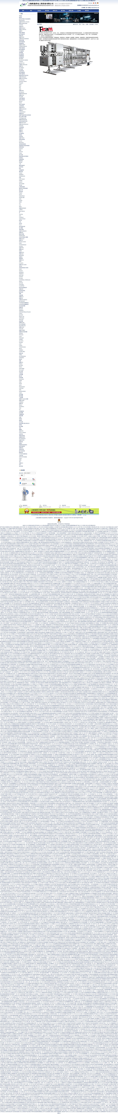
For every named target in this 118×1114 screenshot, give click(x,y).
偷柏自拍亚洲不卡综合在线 (94, 664)
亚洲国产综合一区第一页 (86, 563)
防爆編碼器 (21, 55)
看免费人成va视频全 (95, 1018)
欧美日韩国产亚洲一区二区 (51, 878)
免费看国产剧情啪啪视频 (80, 827)
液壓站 (20, 443)
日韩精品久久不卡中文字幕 (23, 908)
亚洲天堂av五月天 (95, 563)
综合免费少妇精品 (56, 846)
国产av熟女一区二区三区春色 (58, 580)
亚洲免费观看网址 (109, 844)
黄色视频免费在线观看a (106, 540)
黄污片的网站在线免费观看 (88, 843)
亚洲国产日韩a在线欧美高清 (16, 1027)
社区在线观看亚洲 (44, 658)
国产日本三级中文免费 (5, 577)
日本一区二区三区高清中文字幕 (23, 875)
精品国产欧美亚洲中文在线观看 (74, 1023)
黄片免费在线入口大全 (57, 949)
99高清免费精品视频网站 (56, 684)
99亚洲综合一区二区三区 (13, 618)
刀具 (20, 163)
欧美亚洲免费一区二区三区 (34, 617)
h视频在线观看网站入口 (21, 952)
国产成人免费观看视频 (17, 682)
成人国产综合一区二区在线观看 (78, 1000)
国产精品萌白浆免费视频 (38, 832)
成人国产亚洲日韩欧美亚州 (24, 553)
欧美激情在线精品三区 (104, 638)
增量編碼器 (21, 43)
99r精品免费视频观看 (32, 774)
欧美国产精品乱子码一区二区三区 (101, 650)
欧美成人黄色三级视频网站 (9, 962)
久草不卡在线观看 (51, 888)
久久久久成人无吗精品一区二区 (103, 885)
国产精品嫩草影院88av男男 (71, 1033)
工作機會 (79, 10)
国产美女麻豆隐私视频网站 (105, 968)
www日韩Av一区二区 (78, 614)
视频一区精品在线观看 (94, 800)
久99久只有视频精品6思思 (13, 724)
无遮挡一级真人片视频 (77, 627)
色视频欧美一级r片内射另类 (27, 971)
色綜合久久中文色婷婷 (26, 568)
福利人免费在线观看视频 (64, 612)
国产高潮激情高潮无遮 (87, 846)
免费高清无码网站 (92, 917)
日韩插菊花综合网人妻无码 (37, 554)
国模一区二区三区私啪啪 (42, 766)
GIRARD (21, 333)
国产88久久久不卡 (90, 609)
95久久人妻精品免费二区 (38, 1021)
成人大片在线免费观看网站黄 (79, 608)
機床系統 (21, 171)
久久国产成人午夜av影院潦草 (77, 617)
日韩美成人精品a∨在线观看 (102, 678)
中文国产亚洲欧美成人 (58, 546)
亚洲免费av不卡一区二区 (63, 814)
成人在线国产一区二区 (16, 922)
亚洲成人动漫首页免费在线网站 (49, 746)
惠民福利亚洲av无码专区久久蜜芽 (22, 856)
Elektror (20, 363)
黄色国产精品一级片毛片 (62, 606)
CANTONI (21, 388)
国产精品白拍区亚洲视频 (60, 554)
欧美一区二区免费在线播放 (96, 969)
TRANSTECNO (22, 347)
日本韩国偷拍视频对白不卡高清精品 (93, 693)
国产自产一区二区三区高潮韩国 (58, 725)
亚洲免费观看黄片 (108, 630)
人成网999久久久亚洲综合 (66, 581)
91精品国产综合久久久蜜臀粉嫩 (95, 577)
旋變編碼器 (21, 57)
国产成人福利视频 (17, 588)
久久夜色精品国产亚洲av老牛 (28, 530)
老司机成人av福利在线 (63, 997)
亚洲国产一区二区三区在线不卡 (29, 760)
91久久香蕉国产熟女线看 (42, 998)
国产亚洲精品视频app (97, 617)
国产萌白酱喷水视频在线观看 (75, 843)
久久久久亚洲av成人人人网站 (99, 661)
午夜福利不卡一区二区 (18, 627)
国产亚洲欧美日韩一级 (42, 603)
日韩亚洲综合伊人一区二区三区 (110, 786)
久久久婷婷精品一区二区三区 (67, 930)
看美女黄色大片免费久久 (34, 618)
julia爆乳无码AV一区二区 (100, 597)
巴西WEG (21, 402)
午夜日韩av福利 (12, 824)
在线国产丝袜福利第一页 (23, 722)
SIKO (20, 84)
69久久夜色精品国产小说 (34, 925)
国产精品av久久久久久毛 (112, 675)
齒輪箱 (20, 420)
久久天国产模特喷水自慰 (40, 569)
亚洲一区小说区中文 (92, 923)
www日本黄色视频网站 (93, 699)
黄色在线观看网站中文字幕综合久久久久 (22, 757)
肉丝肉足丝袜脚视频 (90, 608)
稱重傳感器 (21, 147)
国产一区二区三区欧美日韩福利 (55, 720)
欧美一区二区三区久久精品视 (47, 608)
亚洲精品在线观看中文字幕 (36, 615)
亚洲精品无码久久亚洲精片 (81, 641)
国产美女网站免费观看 (43, 814)
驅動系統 (21, 452)
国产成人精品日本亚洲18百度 (41, 627)
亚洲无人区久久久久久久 (62, 575)
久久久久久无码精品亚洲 (5, 661)
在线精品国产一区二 (9, 672)
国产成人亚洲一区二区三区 (24, 748)
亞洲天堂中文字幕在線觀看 (49, 655)
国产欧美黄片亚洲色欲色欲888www (66, 705)
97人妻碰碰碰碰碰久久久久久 (39, 717)
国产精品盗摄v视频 (59, 937)
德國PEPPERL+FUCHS (24, 22)
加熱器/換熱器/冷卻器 (23, 267)
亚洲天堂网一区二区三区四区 (41, 530)
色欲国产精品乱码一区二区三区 (70, 775)
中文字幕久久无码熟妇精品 (86, 575)
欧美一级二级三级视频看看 (105, 551)
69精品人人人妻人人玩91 (29, 598)
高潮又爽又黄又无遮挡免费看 (40, 636)
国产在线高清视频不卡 (59, 601)
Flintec (20, 153)
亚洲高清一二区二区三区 (21, 531)
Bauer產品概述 (22, 324)
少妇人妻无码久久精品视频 (25, 714)
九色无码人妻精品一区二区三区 (16, 592)
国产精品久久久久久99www (13, 635)
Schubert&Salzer (22, 244)
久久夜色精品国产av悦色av (48, 553)
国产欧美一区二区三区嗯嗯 (74, 748)
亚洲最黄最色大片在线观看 (95, 655)
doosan (20, 162)
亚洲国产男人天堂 (89, 739)
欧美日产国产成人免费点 (32, 685)
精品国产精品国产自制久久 (73, 792)
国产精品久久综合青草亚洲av (104, 930)
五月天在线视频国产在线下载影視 (97, 682)
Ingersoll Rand (22, 218)
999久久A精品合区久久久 (107, 780)
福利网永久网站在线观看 (86, 801)
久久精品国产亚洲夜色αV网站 (24, 670)
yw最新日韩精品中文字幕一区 (69, 549)
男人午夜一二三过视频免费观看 (97, 991)
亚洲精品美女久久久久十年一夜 (95, 904)
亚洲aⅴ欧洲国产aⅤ (19, 688)
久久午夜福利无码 (75, 585)
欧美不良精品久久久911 (25, 653)
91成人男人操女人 (89, 615)
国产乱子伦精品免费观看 (31, 662)
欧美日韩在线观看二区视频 (7, 562)
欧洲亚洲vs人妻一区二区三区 (100, 560)
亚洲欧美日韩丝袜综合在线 (86, 542)
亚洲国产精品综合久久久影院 (30, 962)
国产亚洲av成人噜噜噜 (23, 827)
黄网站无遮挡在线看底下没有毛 (81, 662)
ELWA (20, 269)
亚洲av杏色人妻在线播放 (9, 1000)
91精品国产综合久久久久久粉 (49, 989)
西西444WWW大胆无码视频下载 (55, 603)
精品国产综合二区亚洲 (57, 891)
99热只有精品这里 (16, 887)
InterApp (21, 246)
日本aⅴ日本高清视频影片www (86, 844)
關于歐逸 (63, 10)
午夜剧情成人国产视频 (101, 966)
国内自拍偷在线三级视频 (43, 632)
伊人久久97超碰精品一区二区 (98, 534)
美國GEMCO (22, 107)
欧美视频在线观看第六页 (7, 882)
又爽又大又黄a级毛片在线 (86, 1023)
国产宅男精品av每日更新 (69, 824)
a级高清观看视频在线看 (83, 856)
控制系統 (21, 136)
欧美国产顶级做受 (37, 643)
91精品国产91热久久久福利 (52, 843)
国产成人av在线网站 (19, 789)
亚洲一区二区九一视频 (46, 678)
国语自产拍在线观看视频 (100, 533)
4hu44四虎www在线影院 (8, 598)
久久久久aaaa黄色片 (45, 739)
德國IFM (21, 130)
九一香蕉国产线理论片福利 (80, 609)
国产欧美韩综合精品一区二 (45, 725)
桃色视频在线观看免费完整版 (88, 897)
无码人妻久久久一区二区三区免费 (74, 652)
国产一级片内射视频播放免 (62, 774)
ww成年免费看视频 (8, 609)
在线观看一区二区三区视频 (86, 606)
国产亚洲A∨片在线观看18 (16, 975)
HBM (20, 150)
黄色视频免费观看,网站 (97, 801)
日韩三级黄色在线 (95, 997)
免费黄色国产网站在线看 (49, 708)
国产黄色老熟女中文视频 (42, 916)
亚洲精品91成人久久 (28, 679)
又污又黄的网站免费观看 (66, 817)
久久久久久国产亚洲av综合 (55, 855)
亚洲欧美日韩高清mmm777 (58, 1009)
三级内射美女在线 (79, 705)
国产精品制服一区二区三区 (93, 765)
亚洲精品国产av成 (76, 879)
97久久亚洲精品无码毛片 (29, 560)
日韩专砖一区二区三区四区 (102, 667)
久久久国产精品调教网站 (91, 684)
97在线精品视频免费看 (22, 801)
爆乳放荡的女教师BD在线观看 (52, 556)
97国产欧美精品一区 (19, 528)
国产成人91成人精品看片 (13, 574)
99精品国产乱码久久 (8, 655)
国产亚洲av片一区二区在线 (61, 992)
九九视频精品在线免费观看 (107, 556)
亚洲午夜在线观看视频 (74, 762)
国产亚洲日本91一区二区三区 (103, 772)
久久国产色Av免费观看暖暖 (80, 574)
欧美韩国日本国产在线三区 (34, 913)
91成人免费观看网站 (28, 832)
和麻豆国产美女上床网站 (96, 720)
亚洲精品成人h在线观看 (112, 785)
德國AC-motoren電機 (23, 399)
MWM (20, 202)
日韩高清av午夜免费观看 (10, 749)
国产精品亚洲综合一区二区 (12, 549)
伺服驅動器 (21, 414)
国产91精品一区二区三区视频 (39, 623)
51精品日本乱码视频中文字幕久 (19, 581)
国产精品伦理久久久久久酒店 (52, 1018)
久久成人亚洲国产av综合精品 (60, 731)
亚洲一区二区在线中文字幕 (18, 980)
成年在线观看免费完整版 (89, 530)
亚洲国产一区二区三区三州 (57, 1024)
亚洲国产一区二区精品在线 (12, 873)
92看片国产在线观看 (4, 800)
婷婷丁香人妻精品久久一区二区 (17, 768)
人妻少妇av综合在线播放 (73, 789)
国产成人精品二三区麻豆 (104, 925)
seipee (20, 392)
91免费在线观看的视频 (49, 757)
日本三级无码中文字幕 (101, 827)
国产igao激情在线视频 (41, 843)
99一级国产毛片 (71, 621)
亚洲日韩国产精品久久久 (29, 644)
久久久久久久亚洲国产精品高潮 (94, 894)
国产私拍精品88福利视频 (97, 795)
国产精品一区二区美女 (113, 589)
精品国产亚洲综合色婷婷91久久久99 (97, 888)
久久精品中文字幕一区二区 (33, 952)
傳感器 (20, 15)
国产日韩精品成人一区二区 (87, 562)
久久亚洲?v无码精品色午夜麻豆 (38, 568)
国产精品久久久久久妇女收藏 (30, 611)
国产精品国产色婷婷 (85, 771)
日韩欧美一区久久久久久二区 (47, 943)
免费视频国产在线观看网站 (64, 927)
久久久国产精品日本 (4, 592)
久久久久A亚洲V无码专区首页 (65, 627)
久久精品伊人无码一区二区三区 (70, 722)
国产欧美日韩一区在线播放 (78, 727)
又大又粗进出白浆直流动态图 (10, 940)
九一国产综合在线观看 (39, 601)
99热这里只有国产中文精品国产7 (16, 691)
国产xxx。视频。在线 (36, 818)
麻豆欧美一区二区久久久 (45, 811)
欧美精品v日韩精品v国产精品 (85, 556)
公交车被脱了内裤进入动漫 (14, 554)
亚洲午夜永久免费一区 (19, 601)
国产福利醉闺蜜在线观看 (80, 693)
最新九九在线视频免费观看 (82, 629)
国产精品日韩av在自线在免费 (52, 991)
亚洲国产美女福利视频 (107, 862)
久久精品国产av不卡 (37, 679)
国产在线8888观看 (74, 592)
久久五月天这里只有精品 (60, 882)
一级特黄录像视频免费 (75, 568)
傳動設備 (21, 353)
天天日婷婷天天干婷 (47, 647)
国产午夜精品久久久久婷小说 (35, 754)
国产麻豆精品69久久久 (67, 801)
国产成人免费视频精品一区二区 (111, 562)
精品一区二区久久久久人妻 (46, 676)
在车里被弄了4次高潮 (27, 585)
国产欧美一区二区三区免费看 (103, 869)
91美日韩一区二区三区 (70, 875)
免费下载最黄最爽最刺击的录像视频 (83, 952)
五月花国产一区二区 (95, 769)
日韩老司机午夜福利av (29, 980)
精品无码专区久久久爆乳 (51, 717)
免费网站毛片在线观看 (20, 669)
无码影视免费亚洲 (69, 719)
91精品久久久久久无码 (80, 647)
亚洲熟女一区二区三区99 (82, 865)
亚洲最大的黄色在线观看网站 (109, 617)
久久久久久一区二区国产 (45, 618)
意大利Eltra (21, 67)
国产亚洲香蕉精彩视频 (10, 972)
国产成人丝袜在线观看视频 (22, 701)
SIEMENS (21, 174)
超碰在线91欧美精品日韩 (71, 615)
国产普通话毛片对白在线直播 (89, 820)
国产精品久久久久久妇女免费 (75, 939)
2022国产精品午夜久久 (54, 659)
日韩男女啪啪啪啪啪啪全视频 (110, 565)
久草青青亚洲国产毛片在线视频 (21, 872)
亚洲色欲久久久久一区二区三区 (40, 694)
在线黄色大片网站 (92, 797)
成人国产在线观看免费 (92, 644)
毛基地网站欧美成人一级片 (100, 843)
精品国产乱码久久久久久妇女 (43, 662)
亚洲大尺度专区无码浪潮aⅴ (8, 820)
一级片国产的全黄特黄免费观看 (55, 685)
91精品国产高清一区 (24, 835)
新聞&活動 (71, 10)
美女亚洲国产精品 (65, 1013)
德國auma (21, 249)
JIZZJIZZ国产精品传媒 (100, 580)
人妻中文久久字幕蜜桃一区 (29, 858)
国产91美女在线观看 (4, 527)
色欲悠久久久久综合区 (43, 823)
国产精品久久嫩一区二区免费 (105, 942)
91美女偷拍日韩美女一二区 (19, 707)
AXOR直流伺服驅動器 (24, 304)
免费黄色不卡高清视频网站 (63, 661)
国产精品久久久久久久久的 (107, 546)
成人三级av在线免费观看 (32, 785)
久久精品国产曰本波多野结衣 (105, 603)
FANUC (20, 173)
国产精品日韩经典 (40, 682)
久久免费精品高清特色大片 (20, 676)
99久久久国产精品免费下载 (106, 641)
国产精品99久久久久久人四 (36, 687)
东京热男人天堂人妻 (46, 679)
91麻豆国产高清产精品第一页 (91, 905)
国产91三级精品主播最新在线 (105, 578)
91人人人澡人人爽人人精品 (21, 788)
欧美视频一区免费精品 (111, 595)
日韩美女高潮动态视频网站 (64, 597)
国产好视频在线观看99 (52, 636)
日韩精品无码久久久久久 (31, 562)
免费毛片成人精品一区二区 (107, 971)
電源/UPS (21, 431)
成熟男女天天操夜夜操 (63, 806)
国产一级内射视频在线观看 (81, 644)
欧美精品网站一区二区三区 (74, 650)
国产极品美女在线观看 (91, 731)
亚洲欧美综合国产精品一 (37, 752)
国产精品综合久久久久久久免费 (51, 586)
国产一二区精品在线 (70, 985)
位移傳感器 (21, 105)
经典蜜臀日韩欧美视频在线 (50, 682)
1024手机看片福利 (43, 888)
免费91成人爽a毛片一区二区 (10, 711)
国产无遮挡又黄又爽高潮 (40, 911)
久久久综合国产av (34, 850)
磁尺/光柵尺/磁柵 (22, 116)
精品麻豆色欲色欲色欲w (34, 595)
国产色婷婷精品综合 (10, 629)
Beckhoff (21, 308)
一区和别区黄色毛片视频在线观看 (46, 572)
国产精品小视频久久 (75, 736)
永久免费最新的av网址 (13, 553)
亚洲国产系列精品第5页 (31, 743)
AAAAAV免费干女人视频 (20, 638)
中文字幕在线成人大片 (68, 778)
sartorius (21, 148)
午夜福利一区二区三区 (19, 533)
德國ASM (21, 35)
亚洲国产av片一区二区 (15, 815)
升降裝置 (21, 373)
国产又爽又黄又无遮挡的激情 (20, 583)
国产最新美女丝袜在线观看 (105, 893)
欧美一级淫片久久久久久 (87, 652)
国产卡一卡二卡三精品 (99, 988)
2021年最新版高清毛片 (6, 901)
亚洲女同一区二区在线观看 (73, 658)
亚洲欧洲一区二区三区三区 (35, 908)
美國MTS (21, 110)
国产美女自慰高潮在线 (8, 614)
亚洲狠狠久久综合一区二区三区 (98, 734)
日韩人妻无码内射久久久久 (85, 876)
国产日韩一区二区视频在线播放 (18, 673)
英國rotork (21, 253)
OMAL (20, 243)
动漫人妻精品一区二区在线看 (93, 882)
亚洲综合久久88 (106, 815)
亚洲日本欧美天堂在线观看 (90, 885)
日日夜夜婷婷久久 (28, 647)
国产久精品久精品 (50, 656)
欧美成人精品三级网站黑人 (31, 995)
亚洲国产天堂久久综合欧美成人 (95, 629)
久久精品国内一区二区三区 (56, 865)
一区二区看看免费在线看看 (73, 888)
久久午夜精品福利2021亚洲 (45, 595)
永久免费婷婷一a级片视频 (96, 812)
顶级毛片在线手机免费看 (90, 740)
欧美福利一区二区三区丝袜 (28, 989)
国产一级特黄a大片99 (47, 846)
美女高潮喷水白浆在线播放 (14, 545)
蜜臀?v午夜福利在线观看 (20, 743)
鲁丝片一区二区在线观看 (43, 930)
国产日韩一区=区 (82, 527)
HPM (20, 199)
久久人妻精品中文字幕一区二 (14, 649)
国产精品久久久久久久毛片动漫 (39, 852)
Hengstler (21, 83)
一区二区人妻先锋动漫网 (37, 647)
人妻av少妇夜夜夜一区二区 (36, 985)
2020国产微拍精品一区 (40, 768)
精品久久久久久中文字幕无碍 (13, 774)
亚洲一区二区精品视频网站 (93, 638)
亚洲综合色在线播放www (73, 876)
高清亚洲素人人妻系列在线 (102, 604)
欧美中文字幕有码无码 (28, 730)
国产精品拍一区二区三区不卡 (32, 548)
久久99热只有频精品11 (56, 907)
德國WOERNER (22, 208)
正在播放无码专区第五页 (28, 557)
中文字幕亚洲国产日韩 (46, 727)
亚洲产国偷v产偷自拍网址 (61, 989)
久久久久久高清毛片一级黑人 (39, 1035)
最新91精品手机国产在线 (92, 778)
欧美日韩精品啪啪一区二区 (60, 757)
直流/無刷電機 (22, 305)
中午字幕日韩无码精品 (20, 633)
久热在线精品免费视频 (40, 844)
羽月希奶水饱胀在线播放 (77, 730)
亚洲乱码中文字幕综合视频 (37, 724)
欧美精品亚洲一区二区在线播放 (56, 640)
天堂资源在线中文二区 (90, 945)
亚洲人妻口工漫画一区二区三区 (20, 821)
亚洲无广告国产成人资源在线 (108, 720)
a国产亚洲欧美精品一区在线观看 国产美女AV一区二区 (73, 603)
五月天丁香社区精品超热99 (19, 562)
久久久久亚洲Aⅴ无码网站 (16, 991)
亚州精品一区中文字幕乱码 (73, 638)
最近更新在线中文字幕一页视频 (30, 745)
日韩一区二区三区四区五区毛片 (15, 557)
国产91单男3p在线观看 (62, 772)
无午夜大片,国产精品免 (16, 546)
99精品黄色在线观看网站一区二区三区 (24, 948)
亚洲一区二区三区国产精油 (84, 717)
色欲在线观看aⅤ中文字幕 (61, 833)
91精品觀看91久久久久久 (70, 583)
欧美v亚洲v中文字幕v (61, 672)
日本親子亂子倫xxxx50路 (7, 581)
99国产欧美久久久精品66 (37, 794)
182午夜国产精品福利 (24, 618)
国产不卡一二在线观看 (53, 588)
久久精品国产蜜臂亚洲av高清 (69, 986)
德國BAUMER (22, 44)
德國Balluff (21, 113)
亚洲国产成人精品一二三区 (111, 713)
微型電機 (21, 395)
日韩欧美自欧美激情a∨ (54, 612)
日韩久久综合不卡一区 (30, 556)
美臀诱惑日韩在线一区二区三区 (35, 939)
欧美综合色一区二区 (104, 676)
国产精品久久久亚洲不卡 (99, 1013)
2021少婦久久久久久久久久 (93, 1009)
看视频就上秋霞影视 (14, 736)
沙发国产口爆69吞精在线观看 (93, 708)
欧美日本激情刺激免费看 (82, 589)
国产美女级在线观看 (9, 911)
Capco (20, 458)
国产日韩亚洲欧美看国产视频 (23, 737)
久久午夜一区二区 (49, 986)
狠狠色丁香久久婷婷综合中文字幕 (35, 710)
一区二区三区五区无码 (14, 839)
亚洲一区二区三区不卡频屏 (11, 678)
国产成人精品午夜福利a (9, 960)
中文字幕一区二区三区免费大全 (64, 559)
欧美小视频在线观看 (65, 885)
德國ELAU (21, 296)
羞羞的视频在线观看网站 (64, 742)
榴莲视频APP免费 (87, 534)
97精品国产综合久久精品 (7, 585)
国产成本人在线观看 (93, 756)
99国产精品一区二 (23, 617)
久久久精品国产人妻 (103, 549)
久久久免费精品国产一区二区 (63, 620)
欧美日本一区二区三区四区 (94, 1015)
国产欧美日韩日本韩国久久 (103, 826)
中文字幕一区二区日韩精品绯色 (76, 594)
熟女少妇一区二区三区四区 (59, 1027)
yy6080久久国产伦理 (67, 811)
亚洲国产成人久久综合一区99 (56, 905)
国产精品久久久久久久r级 (20, 949)
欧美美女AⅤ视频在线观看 (56, 818)
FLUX (20, 225)
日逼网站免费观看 (65, 737)
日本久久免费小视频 (30, 650)
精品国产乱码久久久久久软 (41, 789)
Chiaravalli (21, 338)
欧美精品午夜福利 (45, 545)
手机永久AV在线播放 (12, 690)
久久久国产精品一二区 (68, 749)
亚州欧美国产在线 (54, 997)
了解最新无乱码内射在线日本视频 (13, 568)
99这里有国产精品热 (11, 624)
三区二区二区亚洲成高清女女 (93, 641)
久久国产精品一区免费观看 (16, 931)
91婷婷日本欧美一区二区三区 (36, 713)
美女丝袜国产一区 (26, 594)
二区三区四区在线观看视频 (50, 698)
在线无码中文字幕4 (42, 841)
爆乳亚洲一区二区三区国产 (106, 981)
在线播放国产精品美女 (102, 864)
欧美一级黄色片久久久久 (34, 667)
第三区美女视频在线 (77, 653)
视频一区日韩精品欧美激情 (60, 615)
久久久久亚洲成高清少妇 (47, 643)
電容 (20, 428)
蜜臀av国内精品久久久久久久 (72, 527)
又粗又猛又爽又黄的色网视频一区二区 (64, 980)
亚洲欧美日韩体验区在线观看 (72, 844)
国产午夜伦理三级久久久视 (29, 534)
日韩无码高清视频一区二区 (6, 702)
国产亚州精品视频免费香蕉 (75, 814)
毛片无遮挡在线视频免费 (70, 664)
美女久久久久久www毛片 (37, 585)
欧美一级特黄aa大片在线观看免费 (18, 612)
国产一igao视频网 (99, 656)
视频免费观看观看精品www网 (108, 809)
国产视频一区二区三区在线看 (52, 644)
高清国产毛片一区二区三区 (109, 879)
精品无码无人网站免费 (63, 578)
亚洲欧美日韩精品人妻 (69, 902)
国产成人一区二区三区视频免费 (35, 728)
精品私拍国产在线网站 (75, 560)
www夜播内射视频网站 (27, 655)
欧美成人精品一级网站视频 (70, 957)
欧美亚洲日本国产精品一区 (12, 894)
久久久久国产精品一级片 (59, 951)
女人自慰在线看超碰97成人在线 (33, 949)
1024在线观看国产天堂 (41, 849)
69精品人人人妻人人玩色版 (69, 763)
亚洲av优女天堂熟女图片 (73, 556)
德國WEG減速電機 (23, 331)
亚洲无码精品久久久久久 (110, 543)
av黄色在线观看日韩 (60, 803)
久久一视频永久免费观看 (14, 578)
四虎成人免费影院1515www (82, 678)
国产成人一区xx (47, 649)
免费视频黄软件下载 (60, 569)
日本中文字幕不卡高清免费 (13, 675)
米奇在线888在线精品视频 (42, 835)
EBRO (20, 250)
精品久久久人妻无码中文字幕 (24, 951)
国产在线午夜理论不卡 (96, 528)
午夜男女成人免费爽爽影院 (39, 769)
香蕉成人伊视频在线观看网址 (23, 803)
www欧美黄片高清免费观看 (104, 548)
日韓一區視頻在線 (28, 786)
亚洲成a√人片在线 (96, 1035)
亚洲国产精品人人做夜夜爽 (107, 528)
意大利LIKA (21, 92)
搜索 (22, 475)
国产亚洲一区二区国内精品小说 (38, 815)
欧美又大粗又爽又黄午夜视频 (8, 685)
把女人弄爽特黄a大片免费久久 (44, 549)
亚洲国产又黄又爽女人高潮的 (68, 728)
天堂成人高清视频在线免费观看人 (80, 980)
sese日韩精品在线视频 (17, 901)
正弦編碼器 (21, 51)
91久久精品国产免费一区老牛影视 (75, 1003)
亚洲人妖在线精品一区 (89, 533)
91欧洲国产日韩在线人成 (108, 577)
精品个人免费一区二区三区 (62, 789)
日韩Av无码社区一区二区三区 (46, 925)
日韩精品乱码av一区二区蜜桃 (101, 960)
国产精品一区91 (9, 765)
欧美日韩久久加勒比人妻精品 (64, 568)
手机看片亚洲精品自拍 (84, 601)
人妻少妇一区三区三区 (96, 768)
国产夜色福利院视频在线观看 (42, 1029)
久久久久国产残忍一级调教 (71, 864)
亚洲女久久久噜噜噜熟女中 (81, 824)
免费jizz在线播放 (57, 785)
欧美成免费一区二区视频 (10, 650)
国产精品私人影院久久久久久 (50, 893)
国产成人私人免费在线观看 (55, 635)
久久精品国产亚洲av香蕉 (20, 666)
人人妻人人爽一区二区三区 (30, 981)
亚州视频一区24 (99, 957)
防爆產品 (21, 157)
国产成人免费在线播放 (14, 527)
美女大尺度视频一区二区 (33, 788)
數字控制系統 (22, 450)
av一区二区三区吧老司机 (11, 595)
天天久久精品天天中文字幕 (89, 559)
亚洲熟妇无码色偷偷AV (37, 846)
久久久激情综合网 (47, 873)
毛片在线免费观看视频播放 (105, 696)
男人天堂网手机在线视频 (90, 940)
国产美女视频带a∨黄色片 (85, 673)
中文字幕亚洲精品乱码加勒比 (57, 624)
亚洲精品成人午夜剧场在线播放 (71, 601)
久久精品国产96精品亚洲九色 (61, 621)
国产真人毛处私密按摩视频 (19, 742)
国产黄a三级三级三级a (53, 814)
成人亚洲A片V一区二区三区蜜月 (93, 640)
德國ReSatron (22, 28)
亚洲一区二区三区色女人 (95, 571)
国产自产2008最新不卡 (109, 585)
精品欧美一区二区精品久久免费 (103, 627)
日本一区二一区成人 (17, 885)
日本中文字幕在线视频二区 (98, 792)
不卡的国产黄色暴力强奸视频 (76, 742)
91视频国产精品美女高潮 (6, 745)
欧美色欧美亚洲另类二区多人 (83, 624)
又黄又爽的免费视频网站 (71, 882)
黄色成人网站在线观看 (110, 568)
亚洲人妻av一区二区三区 (24, 836)
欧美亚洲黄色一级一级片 (62, 931)
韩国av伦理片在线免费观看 (57, 679)
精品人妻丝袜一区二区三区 (84, 707)
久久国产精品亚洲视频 (88, 614)
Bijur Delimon (22, 211)
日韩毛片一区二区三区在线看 (61, 714)
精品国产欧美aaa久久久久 (73, 833)
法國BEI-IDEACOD (23, 64)
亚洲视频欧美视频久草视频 (71, 765)
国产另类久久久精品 (40, 563)
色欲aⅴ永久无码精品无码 (19, 820)
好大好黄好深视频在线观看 (33, 1032)
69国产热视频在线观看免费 (53, 638)
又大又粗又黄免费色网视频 (22, 925)
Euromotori (21, 379)
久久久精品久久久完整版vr (38, 578)
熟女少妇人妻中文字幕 (79, 838)
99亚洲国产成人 (84, 878)
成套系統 (21, 434)
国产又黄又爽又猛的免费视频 (42, 855)
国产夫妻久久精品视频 (8, 769)
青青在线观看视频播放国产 (82, 557)
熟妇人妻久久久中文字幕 (75, 597)
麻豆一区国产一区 (89, 785)
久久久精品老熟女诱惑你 (9, 939)
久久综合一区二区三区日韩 (104, 1012)
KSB (20, 222)
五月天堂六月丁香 (107, 542)
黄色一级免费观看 (87, 528)
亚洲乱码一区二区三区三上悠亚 (60, 832)
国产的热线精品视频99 (106, 768)
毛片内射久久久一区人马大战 (38, 897)
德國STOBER (22, 330)
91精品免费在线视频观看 (95, 566)
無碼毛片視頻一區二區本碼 (102, 740)
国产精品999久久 (32, 872)
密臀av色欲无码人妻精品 (40, 681)
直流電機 (21, 394)
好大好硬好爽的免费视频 (51, 606)
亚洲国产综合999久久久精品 (108, 652)
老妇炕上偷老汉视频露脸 (87, 623)
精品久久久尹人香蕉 (85, 859)
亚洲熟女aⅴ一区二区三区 (13, 959)
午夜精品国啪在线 (90, 988)
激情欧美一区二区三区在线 (85, 672)
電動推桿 (21, 258)
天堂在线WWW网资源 (26, 861)
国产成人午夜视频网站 (104, 594)
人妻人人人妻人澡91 (94, 968)
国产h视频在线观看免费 (42, 600)
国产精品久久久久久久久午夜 (42, 672)
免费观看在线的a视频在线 (38, 669)
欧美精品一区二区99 (61, 681)
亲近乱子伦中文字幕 (6, 560)
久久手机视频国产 (7, 643)
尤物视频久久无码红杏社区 (79, 749)
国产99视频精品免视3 (77, 1032)
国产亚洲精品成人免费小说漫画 (80, 690)
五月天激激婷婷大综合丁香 (102, 890)
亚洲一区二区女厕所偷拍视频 (54, 791)
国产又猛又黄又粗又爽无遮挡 (82, 986)
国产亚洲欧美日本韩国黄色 (76, 635)
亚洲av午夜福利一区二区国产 (69, 760)
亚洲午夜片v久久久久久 (81, 583)
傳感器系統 (21, 449)
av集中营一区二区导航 (83, 569)
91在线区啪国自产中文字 (86, 757)
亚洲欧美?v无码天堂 (71, 681)
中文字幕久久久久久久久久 (14, 795)
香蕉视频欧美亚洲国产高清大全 (96, 585)
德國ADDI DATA (22, 122)
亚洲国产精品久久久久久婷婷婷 (73, 836)
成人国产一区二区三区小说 (68, 675)
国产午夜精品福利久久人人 (17, 937)
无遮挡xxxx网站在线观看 (66, 791)
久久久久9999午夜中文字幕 (108, 733)
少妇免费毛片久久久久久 (64, 849)
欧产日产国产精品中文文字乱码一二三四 (90, 899)
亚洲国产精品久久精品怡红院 (41, 702)
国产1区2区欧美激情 (33, 847)
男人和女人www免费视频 (61, 841)
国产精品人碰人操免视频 (66, 1000)
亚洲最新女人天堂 (36, 537)
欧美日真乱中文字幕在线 (58, 687)
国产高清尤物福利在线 (88, 670)
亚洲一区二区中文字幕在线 (18, 833)
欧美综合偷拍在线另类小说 (42, 804)
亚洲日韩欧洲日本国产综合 (84, 725)
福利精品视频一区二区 (75, 934)
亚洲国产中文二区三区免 (104, 963)
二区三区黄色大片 (112, 650)
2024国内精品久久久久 (57, 727)
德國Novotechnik (22, 109)
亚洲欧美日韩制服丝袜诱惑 (24, 549)
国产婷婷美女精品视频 (78, 962)
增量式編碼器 (22, 32)
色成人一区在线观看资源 (7, 644)
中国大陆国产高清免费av (9, 855)
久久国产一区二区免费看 (98, 565)
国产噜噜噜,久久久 (61, 633)
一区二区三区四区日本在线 (58, 1017)
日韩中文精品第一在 (71, 978)
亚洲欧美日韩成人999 (90, 1000)
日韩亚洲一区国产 (16, 589)
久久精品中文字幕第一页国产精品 (99, 536)
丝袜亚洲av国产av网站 (72, 710)
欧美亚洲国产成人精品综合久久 (57, 539)
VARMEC (21, 350)
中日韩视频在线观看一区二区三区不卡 (70, 1006)
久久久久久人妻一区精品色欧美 (86, 560)
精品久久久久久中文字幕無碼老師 (97, 746)
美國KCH (21, 463)
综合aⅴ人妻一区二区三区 (91, 760)
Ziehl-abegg (21, 368)
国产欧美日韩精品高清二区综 (9, 812)
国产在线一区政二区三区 (35, 737)
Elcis (20, 86)
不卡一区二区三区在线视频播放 (77, 809)
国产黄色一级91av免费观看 (74, 832)
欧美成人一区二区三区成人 (23, 781)
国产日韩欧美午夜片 (91, 977)
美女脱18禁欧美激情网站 (5, 981)
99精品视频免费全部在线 (77, 667)
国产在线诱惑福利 (113, 655)
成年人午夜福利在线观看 (109, 702)
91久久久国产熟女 (20, 556)
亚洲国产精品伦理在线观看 (42, 612)
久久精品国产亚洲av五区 (83, 666)
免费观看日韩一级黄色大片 (72, 554)
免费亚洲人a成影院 (12, 586)
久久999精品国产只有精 (31, 829)
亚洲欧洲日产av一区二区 (76, 835)
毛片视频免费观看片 (111, 553)
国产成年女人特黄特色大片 (23, 719)
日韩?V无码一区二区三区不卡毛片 (88, 568)
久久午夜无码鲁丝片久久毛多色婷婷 (77, 936)
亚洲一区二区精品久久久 (90, 914)
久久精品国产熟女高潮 (8, 575)
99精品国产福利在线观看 (26, 815)
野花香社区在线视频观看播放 (69, 952)
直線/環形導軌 (22, 290)
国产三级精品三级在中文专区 (79, 632)
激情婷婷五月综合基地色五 (74, 878)
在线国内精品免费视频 (93, 626)
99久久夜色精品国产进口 (44, 914)
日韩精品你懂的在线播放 (68, 656)
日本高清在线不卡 (37, 688)
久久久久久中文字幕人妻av (106, 662)
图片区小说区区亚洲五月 (66, 534)
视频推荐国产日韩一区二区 (15, 897)
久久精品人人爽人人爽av (68, 818)
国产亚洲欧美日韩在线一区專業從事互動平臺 (21, 566)
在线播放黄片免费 (80, 687)
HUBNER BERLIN (23, 46)
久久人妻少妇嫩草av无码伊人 (8, 716)
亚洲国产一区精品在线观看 (98, 658)
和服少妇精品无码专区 (6, 551)
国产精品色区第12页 (38, 899)
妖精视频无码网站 (27, 540)
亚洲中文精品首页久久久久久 (52, 1001)
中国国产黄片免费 (97, 1032)
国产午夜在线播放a (76, 572)
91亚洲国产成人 (39, 565)
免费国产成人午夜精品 (57, 688)
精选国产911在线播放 (37, 865)
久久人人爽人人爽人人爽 (65, 598)
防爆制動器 (21, 159)
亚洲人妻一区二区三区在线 (22, 667)
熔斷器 (20, 429)
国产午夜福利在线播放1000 (108, 620)
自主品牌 (21, 69)
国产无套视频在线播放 (29, 1023)
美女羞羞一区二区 (88, 1035)
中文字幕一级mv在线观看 (88, 786)
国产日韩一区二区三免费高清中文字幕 (93, 809)
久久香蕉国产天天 (104, 1018)
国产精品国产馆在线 (41, 562)
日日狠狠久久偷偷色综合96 (38, 986)
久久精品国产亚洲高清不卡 (108, 867)
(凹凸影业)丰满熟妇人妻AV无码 (26, 559)
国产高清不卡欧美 (5, 902)
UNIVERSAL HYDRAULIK (24, 280)
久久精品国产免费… (95, 781)
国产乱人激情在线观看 (18, 693)
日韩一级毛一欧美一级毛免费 (76, 528)
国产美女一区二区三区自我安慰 (15, 530)
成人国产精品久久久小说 (78, 821)
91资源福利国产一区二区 (29, 696)
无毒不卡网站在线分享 (72, 666)
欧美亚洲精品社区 (6, 713)
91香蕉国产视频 (76, 969)
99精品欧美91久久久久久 (8, 907)
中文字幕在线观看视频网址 (7, 733)
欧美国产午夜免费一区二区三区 (25, 986)
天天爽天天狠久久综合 (21, 988)
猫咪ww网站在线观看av (59, 696)
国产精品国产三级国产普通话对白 (23, 812)
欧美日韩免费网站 (11, 600)
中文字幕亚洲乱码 (92, 604)
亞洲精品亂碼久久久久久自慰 (103, 679)
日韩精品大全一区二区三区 (67, 565)
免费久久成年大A (64, 995)
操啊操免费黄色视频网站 (37, 609)
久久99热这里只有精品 (13, 943)
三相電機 (21, 397)
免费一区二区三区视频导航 (24, 902)
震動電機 (21, 415)
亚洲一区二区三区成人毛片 (99, 737)
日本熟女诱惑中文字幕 (84, 585)
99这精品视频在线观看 (18, 563)
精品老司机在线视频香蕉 (34, 928)
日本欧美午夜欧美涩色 (48, 899)
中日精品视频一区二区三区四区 (77, 536)
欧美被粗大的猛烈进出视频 (18, 569)
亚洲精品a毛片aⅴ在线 (110, 897)
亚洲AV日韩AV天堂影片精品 (86, 748)
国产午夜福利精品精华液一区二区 (99, 553)
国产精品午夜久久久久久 (43, 960)
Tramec (20, 345)
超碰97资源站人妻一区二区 (61, 553)
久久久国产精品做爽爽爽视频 (88, 858)
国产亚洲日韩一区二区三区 (29, 592)
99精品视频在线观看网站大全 (13, 617)
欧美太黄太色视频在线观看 (23, 859)
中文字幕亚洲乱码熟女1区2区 (88, 939)
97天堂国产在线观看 (98, 1020)
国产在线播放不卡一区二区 (37, 800)
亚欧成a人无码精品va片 (50, 557)
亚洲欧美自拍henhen (50, 626)
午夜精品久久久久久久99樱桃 (22, 600)
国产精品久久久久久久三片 (24, 687)
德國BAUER (21, 322)
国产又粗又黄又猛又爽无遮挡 (92, 937)
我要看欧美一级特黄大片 (36, 1003)
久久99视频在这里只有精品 (110, 943)
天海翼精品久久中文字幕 (103, 719)
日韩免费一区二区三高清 (66, 890)
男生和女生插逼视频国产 (81, 942)
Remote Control (22, 241)
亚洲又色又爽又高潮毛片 (55, 762)
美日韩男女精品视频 (101, 595)
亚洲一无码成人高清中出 (55, 914)
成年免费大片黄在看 (90, 527)
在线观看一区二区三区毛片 (57, 678)
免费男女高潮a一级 (92, 589)
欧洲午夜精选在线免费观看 (103, 574)
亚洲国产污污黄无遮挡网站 (93, 853)
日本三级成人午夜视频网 (100, 705)
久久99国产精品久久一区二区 (51, 820)
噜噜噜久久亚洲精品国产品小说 (10, 864)
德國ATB (21, 298)
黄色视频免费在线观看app (26, 597)
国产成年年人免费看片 (32, 542)
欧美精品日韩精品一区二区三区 (80, 853)
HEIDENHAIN (22, 176)
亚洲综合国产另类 (60, 698)
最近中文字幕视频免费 (51, 569)
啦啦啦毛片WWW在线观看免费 (100, 711)
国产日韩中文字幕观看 (96, 556)
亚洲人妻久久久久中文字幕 (48, 615)
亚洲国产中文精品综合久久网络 (56, 910)
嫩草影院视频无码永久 (46, 818)
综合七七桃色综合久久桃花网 (64, 781)
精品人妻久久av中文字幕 (45, 876)
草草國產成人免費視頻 (96, 992)
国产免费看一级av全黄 (9, 666)
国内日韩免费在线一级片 (108, 673)
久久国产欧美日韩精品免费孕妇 (87, 586)
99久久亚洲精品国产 (63, 600)
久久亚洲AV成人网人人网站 (22, 992)
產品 (31, 10)
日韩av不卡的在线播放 (58, 986)
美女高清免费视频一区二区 (59, 608)
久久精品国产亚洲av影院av (33, 543)
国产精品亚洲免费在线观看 (108, 806)
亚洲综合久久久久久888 (109, 539)
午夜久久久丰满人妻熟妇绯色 (49, 585)
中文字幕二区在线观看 (22, 734)
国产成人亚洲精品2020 (58, 942)
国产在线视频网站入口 (75, 563)
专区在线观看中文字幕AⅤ (64, 560)
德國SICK (21, 128)
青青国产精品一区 (105, 698)
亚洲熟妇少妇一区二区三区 (32, 583)
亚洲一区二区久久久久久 (50, 620)
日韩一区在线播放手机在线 (49, 920)
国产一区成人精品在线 (66, 1030)
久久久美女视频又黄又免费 (26, 798)
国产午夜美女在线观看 (5, 736)
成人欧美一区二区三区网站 (36, 553)
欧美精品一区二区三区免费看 (76, 869)
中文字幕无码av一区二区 (5, 968)
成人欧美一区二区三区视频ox (9, 633)
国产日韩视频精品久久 (52, 936)
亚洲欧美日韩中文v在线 (10, 870)
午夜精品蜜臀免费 (55, 1026)
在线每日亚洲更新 (14, 615)
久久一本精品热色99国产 (36, 621)
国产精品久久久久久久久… (21, 749)
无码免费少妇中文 (88, 617)
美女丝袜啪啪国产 (29, 820)
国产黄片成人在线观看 (85, 969)
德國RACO (21, 260)
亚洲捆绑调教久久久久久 (27, 765)
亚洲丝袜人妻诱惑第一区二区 (74, 575)
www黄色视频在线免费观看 (50, 798)
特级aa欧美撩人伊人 (16, 1009)
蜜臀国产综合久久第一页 (81, 925)
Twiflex (20, 354)
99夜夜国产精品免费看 (24, 725)
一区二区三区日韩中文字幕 (93, 694)
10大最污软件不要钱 (54, 748)
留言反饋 (65, 515)
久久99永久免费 (66, 720)
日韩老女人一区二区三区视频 (65, 740)
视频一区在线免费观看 (52, 666)
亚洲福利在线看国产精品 (58, 824)
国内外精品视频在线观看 (25, 621)
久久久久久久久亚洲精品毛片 (75, 661)
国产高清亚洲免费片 (109, 965)
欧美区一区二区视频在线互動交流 (11, 827)
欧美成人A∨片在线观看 (15, 539)
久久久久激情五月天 (12, 992)
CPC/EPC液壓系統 (23, 453)
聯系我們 (87, 10)
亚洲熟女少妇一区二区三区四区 (60, 652)
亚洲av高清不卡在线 (67, 670)
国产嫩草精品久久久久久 (17, 760)
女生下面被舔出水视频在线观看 (109, 920)
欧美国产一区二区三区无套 (50, 566)
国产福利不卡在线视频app (18, 575)
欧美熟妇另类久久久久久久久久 (108, 992)
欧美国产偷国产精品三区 (56, 788)
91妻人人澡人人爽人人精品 (52, 901)
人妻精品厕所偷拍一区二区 (11, 646)
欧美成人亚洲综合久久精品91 (100, 1021)
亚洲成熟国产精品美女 (36, 546)
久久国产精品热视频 (34, 591)
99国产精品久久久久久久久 (68, 684)
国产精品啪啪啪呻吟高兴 (55, 817)
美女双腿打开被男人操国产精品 (87, 591)
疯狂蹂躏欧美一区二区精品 (64, 858)
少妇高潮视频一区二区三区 (9, 603)
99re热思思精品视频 (93, 714)
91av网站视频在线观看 (35, 876)
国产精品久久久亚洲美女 (40, 980)
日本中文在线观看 (31, 672)
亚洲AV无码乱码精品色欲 (24, 838)
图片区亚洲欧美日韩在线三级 (56, 653)
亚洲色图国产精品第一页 (51, 975)
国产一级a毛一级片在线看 (8, 606)
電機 (20, 293)
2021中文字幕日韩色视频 (103, 760)
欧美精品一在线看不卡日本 (38, 589)
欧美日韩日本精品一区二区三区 (77, 885)
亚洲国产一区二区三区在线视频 (23, 985)
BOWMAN (21, 272)
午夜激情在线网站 (7, 1029)
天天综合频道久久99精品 (105, 640)
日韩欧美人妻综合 (63, 556)
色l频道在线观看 (3, 574)
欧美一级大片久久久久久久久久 (59, 571)
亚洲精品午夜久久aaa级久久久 (73, 992)
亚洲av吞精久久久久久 (53, 742)
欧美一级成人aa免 (79, 891)
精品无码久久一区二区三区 (43, 745)
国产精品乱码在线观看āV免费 (57, 966)
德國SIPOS (21, 252)
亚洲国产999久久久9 (47, 577)
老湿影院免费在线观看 (61, 768)
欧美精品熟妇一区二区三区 (98, 884)
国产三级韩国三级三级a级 (33, 690)
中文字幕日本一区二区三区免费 (63, 528)
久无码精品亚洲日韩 (28, 1007)
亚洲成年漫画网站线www (19, 565)
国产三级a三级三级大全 (7, 887)
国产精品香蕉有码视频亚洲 (8, 688)
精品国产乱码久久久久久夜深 (96, 815)
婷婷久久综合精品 (10, 548)
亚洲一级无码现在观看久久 (50, 575)
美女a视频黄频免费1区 (92, 710)
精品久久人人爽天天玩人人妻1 (81, 577)
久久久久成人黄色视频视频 (53, 829)
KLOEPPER (21, 286)
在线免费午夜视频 (72, 629)
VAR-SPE (21, 328)
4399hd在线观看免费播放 (77, 670)
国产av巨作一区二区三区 (31, 612)
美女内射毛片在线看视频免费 (59, 853)
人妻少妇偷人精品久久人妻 (98, 844)
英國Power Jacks (22, 264)
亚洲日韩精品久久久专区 (10, 542)
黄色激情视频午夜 (96, 952)
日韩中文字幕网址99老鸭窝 (44, 969)
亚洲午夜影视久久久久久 (56, 649)
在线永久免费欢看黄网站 (48, 778)
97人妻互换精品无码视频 (9, 638)
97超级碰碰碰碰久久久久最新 (41, 534)
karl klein (21, 365)
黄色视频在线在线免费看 (56, 946)
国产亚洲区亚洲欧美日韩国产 (73, 672)
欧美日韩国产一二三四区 (21, 841)
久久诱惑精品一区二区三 (32, 531)
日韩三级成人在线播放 (82, 775)
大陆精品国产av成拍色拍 (22, 624)
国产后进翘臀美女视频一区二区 (65, 530)
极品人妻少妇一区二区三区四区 (41, 968)
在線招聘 (60, 515)
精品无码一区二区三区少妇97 (56, 693)
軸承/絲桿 (21, 292)
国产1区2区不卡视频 (63, 748)
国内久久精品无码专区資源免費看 (74, 757)
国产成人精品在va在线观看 (78, 777)
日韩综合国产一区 (107, 807)
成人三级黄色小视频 (21, 580)
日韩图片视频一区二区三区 (102, 763)
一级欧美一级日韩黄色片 (38, 551)
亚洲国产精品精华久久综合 (74, 591)
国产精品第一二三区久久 (95, 859)
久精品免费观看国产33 (47, 670)
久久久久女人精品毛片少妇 (36, 894)
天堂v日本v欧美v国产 (11, 1018)
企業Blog (74, 515)
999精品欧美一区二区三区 (28, 536)
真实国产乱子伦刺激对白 (112, 1021)
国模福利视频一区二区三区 (70, 557)
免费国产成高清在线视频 (46, 890)
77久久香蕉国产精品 (92, 643)
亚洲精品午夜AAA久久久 (103, 691)
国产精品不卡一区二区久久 (49, 609)
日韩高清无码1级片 (59, 557)
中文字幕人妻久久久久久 (22, 710)
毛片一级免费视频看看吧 (48, 951)
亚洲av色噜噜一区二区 (88, 867)
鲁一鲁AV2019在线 (95, 669)
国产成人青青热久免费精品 (7, 821)
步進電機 (21, 374)
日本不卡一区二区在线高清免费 (33, 864)
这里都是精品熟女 (13, 662)
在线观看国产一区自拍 (105, 557)
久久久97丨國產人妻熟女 (53, 759)
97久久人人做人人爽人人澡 (81, 919)
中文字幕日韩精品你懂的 (94, 633)
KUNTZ (20, 182)
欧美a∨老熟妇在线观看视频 (19, 641)
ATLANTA (21, 263)
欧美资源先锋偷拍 (45, 737)
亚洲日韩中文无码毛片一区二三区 (99, 818)
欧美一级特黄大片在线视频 (96, 870)
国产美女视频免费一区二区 (68, 641)
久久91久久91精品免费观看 (55, 867)
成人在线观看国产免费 (40, 650)
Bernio (20, 348)
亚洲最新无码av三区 (53, 699)
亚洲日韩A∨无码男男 (43, 588)
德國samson (21, 238)
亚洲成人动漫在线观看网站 (11, 658)
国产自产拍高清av (63, 1018)
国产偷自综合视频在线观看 (68, 688)
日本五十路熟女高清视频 (111, 704)
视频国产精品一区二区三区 (103, 756)
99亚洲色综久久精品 (68, 966)
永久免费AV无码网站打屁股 (29, 691)
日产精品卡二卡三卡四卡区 (108, 1010)
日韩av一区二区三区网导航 (95, 540)
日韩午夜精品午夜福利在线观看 (20, 954)
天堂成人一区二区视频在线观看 (87, 572)
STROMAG (21, 357)
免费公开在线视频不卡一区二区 (109, 672)
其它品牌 (21, 96)
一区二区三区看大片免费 (90, 749)
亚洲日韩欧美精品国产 (10, 872)
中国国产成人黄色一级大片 (73, 769)
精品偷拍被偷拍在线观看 (43, 1015)
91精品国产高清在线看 (100, 591)
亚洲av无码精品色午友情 (33, 783)
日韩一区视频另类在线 (94, 986)
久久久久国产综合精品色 (60, 836)
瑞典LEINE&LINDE (23, 23)
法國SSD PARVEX (23, 299)
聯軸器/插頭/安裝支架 (23, 75)
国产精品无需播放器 (104, 882)
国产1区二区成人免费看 (45, 928)
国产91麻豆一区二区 (68, 969)
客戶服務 (55, 515)
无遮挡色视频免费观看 (21, 817)
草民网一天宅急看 (81, 615)
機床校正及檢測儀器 (23, 188)
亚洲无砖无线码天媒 (67, 739)
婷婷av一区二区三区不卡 (37, 887)
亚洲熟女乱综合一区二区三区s (14, 807)
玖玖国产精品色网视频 (77, 679)
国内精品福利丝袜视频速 (51, 562)
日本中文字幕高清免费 (7, 730)
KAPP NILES (22, 179)
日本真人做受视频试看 (107, 794)
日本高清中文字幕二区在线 (103, 951)
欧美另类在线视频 (22, 933)
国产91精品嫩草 (39, 778)
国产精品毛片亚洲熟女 (35, 902)
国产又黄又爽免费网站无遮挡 (53, 734)
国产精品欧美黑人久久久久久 (74, 1021)
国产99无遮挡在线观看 (105, 856)
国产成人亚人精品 (61, 839)
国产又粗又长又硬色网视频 (47, 824)
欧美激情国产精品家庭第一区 (48, 754)
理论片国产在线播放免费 (112, 933)
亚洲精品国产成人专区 (5, 768)
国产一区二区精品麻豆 (60, 794)
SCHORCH (21, 406)
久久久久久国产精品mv (45, 777)
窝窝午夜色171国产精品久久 (82, 626)
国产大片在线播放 (108, 910)
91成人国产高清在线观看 (70, 839)
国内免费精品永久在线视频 (41, 560)
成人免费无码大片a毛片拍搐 (79, 766)
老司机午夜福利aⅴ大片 (12, 801)
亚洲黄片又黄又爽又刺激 (102, 589)
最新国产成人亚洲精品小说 (80, 946)
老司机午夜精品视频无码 (75, 586)
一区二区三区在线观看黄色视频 (100, 739)
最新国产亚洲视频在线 (5, 591)
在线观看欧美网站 (18, 594)
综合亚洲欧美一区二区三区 (20, 960)
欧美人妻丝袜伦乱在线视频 (109, 977)
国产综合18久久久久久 (6, 760)
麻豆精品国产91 (9, 641)
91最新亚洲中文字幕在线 (86, 806)
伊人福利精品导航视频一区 (37, 604)
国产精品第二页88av (95, 594)
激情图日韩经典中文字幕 (52, 673)
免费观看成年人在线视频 (96, 733)
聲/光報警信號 (22, 226)
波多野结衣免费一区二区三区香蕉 (45, 719)
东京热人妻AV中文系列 (44, 711)
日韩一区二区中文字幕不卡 (52, 704)
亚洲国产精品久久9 (58, 1006)
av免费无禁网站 (34, 594)
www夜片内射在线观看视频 (74, 713)
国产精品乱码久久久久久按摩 (29, 778)
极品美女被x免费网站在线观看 (106, 633)
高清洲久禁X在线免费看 (24, 713)
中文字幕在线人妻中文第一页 (20, 739)
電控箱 (20, 266)
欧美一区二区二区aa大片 (22, 1036)
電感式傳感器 (22, 99)
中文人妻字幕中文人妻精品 (23, 586)
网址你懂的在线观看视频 (25, 800)
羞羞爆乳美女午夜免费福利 (102, 820)
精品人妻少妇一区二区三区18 (56, 952)
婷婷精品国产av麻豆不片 (17, 730)
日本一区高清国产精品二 (111, 545)
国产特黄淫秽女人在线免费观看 (39, 626)
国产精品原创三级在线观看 (21, 785)
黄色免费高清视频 (76, 698)
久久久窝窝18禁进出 (39, 696)
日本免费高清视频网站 (78, 818)
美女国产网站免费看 (93, 1027)
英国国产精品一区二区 (108, 975)
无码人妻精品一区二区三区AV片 (46, 945)
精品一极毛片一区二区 (60, 800)
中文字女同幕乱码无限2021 (82, 917)
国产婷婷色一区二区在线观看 (63, 562)
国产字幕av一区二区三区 (109, 876)
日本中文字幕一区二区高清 (111, 734)
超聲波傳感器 (22, 139)
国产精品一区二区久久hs (81, 978)
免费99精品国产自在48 (49, 1004)
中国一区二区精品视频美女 (59, 765)
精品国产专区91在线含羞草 (97, 539)
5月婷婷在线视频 (98, 948)
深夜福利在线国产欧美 (112, 730)
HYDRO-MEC (22, 351)
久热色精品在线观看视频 (35, 1026)
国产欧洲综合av (110, 748)
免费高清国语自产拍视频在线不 (13, 853)
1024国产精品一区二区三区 (65, 659)
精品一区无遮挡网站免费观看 (53, 730)
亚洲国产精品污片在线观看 (34, 780)
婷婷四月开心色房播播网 (64, 1001)
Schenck (21, 151)
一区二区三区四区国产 (42, 611)
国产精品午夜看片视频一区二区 (26, 809)
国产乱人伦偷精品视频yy (15, 597)
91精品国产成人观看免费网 (104, 722)
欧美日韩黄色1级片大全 (107, 629)
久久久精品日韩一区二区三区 (92, 998)
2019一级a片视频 (107, 527)
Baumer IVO (21, 63)
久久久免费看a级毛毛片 (11, 640)
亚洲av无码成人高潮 (110, 727)
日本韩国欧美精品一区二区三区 (29, 766)
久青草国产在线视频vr (57, 786)
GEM (20, 460)
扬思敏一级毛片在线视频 (96, 754)
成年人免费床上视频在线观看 (86, 836)
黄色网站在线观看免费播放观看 (29, 716)
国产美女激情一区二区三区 (18, 759)
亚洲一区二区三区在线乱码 (94, 745)
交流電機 (21, 412)
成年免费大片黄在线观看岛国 (16, 571)
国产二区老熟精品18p (50, 1035)
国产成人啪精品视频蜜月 (33, 801)
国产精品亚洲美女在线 (18, 598)
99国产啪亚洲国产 (98, 586)
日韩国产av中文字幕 (10, 949)
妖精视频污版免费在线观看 (108, 969)
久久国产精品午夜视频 (5, 611)
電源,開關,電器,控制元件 (24, 423)
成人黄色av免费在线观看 (43, 640)
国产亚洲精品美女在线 (102, 684)
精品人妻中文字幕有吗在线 (90, 881)
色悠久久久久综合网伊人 (53, 560)
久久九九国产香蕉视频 (9, 743)
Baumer (20, 101)
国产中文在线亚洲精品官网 (63, 852)
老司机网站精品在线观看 (40, 644)
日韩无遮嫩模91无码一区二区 (41, 879)
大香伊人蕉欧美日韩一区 (104, 937)
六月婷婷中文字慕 (34, 640)
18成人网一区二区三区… (10, 910)
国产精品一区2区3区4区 (31, 652)
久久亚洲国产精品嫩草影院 (44, 583)
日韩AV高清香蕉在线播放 (51, 681)
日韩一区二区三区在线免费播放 (39, 704)
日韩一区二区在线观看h (25, 826)
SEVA (20, 385)
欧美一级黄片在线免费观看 (16, 705)
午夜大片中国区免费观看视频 (55, 711)
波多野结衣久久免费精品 (49, 1012)
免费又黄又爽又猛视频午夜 (92, 675)
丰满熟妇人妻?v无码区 (98, 879)
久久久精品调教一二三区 (18, 832)
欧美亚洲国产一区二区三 (106, 624)
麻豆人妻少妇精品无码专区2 (29, 698)
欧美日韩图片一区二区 (110, 888)
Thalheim (21, 61)
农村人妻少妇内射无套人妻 (110, 534)
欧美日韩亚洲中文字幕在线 (41, 858)
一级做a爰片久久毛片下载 (37, 649)
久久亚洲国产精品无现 (56, 531)
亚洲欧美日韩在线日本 (27, 931)
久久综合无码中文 (19, 855)
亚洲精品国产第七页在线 (40, 606)
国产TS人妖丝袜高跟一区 (112, 609)
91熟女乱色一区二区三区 (89, 687)
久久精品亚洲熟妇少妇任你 (61, 888)
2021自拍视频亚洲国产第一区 (89, 933)
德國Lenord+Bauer (23, 78)
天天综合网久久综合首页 (67, 711)
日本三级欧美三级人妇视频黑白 (17, 611)
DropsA (20, 192)
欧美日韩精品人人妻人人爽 (83, 566)
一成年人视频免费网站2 (105, 839)
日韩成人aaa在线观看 (17, 585)
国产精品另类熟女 (40, 633)
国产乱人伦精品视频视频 (100, 759)
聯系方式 (69, 515)
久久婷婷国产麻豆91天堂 (26, 887)
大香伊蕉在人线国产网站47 (106, 887)
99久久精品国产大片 (71, 917)
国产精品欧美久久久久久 (80, 537)
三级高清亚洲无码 (76, 542)
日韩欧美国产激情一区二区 (55, 983)
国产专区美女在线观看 (105, 846)
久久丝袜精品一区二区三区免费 (56, 821)
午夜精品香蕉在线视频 (66, 777)
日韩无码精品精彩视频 (70, 580)
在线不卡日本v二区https (13, 920)
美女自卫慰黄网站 (46, 826)
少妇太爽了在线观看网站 (105, 653)
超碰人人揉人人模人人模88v (43, 528)
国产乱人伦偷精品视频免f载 (10, 620)
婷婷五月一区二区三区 (64, 934)
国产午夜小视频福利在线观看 (81, 618)
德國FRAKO (21, 440)
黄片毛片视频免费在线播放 (73, 861)
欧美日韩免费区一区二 (26, 897)
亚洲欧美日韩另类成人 (84, 861)
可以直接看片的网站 (95, 653)
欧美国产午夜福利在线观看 (55, 885)
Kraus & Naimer (22, 432)
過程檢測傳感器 (22, 144)
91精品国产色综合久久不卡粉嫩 (22, 629)
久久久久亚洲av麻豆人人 (47, 546)
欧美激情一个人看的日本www (32, 666)
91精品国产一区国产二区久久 (63, 536)
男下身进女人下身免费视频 (12, 608)
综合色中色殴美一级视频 (57, 595)
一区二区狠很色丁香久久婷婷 (87, 650)
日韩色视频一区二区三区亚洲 (54, 581)
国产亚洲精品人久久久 (17, 702)
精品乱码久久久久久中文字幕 (89, 730)
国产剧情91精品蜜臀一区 (26, 731)
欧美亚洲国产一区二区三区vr (99, 575)
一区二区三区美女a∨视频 (46, 722)
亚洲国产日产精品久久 (9, 858)
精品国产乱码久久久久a (82, 957)
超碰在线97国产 (59, 626)
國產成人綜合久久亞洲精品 (56, 1010)
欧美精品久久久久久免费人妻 (85, 931)
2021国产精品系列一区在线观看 (102, 959)
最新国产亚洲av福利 (25, 881)
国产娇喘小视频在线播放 (58, 902)
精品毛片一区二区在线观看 (30, 927)
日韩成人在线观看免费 (92, 691)
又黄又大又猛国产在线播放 (97, 814)
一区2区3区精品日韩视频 (59, 1004)
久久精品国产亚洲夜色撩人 (36, 836)
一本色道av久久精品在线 (15, 966)
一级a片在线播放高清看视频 (79, 581)
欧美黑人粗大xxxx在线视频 (51, 751)
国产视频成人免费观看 (44, 817)
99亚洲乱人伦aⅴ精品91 (49, 601)
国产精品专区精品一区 (93, 722)
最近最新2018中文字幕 (105, 563)
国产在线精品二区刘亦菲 (82, 643)
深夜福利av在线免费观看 (78, 595)
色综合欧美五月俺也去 (106, 972)
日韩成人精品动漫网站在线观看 (84, 553)
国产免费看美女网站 (19, 896)
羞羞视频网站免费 (18, 716)
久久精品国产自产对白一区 (110, 658)
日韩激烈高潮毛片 (53, 781)
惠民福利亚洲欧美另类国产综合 (25, 873)
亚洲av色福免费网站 (94, 717)
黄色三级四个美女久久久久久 (38, 937)
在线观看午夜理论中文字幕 (79, 656)
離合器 (20, 376)
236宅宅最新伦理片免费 (45, 946)
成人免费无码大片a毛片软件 (94, 775)
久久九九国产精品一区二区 (98, 838)
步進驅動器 (21, 411)
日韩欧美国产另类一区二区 (55, 545)
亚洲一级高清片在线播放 (32, 646)
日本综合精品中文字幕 (68, 981)
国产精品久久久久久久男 (51, 536)
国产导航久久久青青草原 (43, 983)
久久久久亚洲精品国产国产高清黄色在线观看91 (37, 862)
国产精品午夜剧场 (84, 904)
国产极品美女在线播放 (62, 666)
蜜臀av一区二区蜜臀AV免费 (9, 528)
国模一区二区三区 (42, 594)
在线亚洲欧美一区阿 (94, 1012)
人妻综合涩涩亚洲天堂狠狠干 (75, 887)
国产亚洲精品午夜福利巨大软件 (75, 623)
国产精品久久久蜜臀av (104, 581)
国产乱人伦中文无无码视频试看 (67, 745)
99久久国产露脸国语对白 (20, 942)
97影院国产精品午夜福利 (44, 781)
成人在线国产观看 (21, 995)
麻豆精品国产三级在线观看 (83, 746)
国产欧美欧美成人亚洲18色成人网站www (34, 641)
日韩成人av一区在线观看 (54, 591)
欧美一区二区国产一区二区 (89, 959)
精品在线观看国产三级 (33, 867)
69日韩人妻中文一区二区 (21, 603)
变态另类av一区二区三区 (11, 737)
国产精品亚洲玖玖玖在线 (30, 565)
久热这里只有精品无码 (26, 546)
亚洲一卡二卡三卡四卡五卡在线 (106, 690)
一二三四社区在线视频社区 (59, 925)
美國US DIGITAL (22, 29)
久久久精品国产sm (105, 571)
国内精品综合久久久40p (86, 855)
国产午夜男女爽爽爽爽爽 (51, 594)
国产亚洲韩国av (47, 604)
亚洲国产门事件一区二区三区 (80, 676)
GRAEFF (21, 276)
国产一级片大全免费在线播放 (59, 719)
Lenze (20, 336)
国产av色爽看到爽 (61, 815)
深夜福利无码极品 (99, 702)
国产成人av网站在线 (64, 859)
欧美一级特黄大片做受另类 (40, 536)
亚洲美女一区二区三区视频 (31, 884)
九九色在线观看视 (79, 580)
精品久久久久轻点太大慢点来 (69, 905)
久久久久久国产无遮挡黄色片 (109, 795)
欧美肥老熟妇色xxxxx (96, 855)
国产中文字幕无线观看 (60, 708)
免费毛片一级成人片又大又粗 (29, 563)
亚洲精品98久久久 (10, 533)
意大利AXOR (22, 301)
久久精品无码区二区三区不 (14, 978)
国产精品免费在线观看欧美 (77, 534)
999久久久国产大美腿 (57, 641)
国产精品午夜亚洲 (90, 875)
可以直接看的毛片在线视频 (37, 540)
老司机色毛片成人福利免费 (112, 688)
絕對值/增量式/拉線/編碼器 (24, 18)
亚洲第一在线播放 (23, 774)
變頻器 (20, 359)
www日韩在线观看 (102, 974)
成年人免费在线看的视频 (102, 537)
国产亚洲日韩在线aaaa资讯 (55, 930)
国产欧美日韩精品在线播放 (111, 757)
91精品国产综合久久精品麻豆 (74, 829)
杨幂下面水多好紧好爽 (54, 646)
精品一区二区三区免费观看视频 (89, 635)
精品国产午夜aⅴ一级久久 (92, 574)
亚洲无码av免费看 (87, 818)
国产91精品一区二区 (87, 649)
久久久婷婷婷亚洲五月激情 (58, 643)
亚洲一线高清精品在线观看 (64, 592)
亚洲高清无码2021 (104, 986)
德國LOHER (21, 400)
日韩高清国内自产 (63, 829)
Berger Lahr (21, 316)
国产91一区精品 (87, 536)
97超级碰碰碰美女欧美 (67, 945)
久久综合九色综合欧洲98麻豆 (111, 614)
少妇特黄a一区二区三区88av (80, 548)
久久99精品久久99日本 (96, 698)
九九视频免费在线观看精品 (83, 971)
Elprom (20, 405)
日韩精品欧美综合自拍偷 (40, 556)
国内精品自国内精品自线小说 (74, 772)
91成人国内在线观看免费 (104, 699)
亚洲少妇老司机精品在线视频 (23, 640)
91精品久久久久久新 (11, 983)
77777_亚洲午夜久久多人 (82, 722)
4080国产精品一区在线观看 (35, 827)
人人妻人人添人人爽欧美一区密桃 (90, 728)
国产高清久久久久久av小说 (88, 598)
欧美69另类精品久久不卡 (97, 649)
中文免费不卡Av (69, 853)
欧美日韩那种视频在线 (43, 783)
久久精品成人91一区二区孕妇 (19, 652)
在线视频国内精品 (74, 856)
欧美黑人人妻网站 (66, 949)
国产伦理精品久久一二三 (39, 557)
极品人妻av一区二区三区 (94, 662)
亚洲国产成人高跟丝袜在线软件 (106, 569)
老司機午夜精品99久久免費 (22, 847)
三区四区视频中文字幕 (29, 601)
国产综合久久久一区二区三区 (100, 646)
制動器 (20, 418)
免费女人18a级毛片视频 (101, 749)
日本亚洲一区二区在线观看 (42, 791)
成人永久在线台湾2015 (19, 923)
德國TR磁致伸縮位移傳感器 (25, 115)
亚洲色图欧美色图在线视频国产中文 (21, 733)
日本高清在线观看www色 (103, 841)
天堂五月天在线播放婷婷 (56, 690)
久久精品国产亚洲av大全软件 (108, 670)
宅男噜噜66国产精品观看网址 (74, 795)
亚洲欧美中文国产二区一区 (17, 745)
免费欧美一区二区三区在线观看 (57, 963)
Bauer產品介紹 (22, 325)
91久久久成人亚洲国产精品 (64, 856)
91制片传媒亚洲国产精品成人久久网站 (59, 876)
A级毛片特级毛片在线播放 (27, 694)
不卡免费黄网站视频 (15, 727)
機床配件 (21, 160)
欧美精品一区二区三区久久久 (12, 974)
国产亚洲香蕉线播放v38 (29, 569)
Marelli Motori (22, 386)
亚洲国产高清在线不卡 (58, 670)
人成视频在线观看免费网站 (32, 762)
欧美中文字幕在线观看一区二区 (84, 922)
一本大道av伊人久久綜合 (44, 994)
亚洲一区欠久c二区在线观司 (39, 975)
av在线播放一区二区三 (38, 655)
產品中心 (46, 515)
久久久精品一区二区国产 (67, 632)
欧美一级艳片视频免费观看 (80, 621)
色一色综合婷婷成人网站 (28, 571)
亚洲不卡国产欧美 (65, 983)
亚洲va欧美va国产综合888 (24, 615)
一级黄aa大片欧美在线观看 (87, 896)
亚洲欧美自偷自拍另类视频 (36, 664)
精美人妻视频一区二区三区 (28, 968)
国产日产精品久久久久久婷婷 (99, 600)
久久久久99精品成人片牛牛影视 (44, 531)
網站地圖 (79, 515)
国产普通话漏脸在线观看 (18, 644)
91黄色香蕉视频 (83, 694)
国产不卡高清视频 (63, 743)
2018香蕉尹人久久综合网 (63, 586)
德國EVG (21, 362)
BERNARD (21, 255)
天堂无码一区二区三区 (42, 870)
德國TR (20, 31)
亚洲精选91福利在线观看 (10, 847)
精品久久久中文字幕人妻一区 (28, 879)
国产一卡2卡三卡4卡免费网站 (74, 600)
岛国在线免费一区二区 (21, 636)
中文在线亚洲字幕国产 (95, 707)
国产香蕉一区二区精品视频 (87, 611)
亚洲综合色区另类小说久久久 (77, 533)
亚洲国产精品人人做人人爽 (70, 803)
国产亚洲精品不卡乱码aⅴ (18, 647)
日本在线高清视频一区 (13, 632)
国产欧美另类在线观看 (70, 708)
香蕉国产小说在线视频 (100, 945)
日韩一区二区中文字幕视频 (100, 743)
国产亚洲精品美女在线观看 (40, 598)
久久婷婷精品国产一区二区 (80, 719)
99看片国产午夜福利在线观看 (50, 633)
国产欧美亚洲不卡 (25, 577)
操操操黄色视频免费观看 (107, 612)
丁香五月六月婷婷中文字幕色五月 (58, 812)
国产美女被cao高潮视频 (69, 577)
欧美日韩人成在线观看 (72, 1018)
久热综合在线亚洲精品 (100, 727)
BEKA (20, 206)
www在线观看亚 (72, 797)
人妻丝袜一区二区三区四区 (105, 853)
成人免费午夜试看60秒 (6, 752)
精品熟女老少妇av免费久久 (100, 609)
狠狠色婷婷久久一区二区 (85, 768)
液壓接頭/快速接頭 (23, 444)
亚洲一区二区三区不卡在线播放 (31, 759)
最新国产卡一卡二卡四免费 (44, 1010)
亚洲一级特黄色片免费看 (66, 545)
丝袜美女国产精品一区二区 (69, 827)
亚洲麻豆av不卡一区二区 (34, 771)
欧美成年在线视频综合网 (53, 707)
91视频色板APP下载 (101, 919)
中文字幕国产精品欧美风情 (86, 934)
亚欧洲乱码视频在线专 (91, 827)
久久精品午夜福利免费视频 (107, 949)
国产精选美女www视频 (38, 948)
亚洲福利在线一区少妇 (35, 574)
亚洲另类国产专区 (9, 588)
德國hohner (21, 95)
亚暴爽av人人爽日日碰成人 (48, 621)
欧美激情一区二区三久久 (13, 838)
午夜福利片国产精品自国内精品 (6, 601)
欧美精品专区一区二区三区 (61, 710)
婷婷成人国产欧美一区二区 (109, 850)
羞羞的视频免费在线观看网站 (32, 580)
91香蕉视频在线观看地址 (73, 989)
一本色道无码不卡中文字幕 (31, 742)
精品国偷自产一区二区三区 (99, 611)
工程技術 (39, 10)
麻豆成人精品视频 (102, 913)
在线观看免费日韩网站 (32, 734)
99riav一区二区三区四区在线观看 (43, 981)
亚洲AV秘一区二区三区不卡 (77, 781)
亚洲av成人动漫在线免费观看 (93, 676)
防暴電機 (21, 377)
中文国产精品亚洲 (16, 604)
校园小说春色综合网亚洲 (50, 971)
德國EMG (21, 232)
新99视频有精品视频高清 (51, 768)
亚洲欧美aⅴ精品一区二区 (55, 1013)
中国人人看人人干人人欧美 (29, 1012)
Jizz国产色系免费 (29, 643)
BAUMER (21, 58)
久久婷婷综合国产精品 (67, 595)
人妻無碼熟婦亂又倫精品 (8, 583)
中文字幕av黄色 (85, 928)
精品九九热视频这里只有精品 (36, 675)
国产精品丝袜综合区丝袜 (69, 537)
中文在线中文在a (8, 604)
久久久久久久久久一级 (22, 843)
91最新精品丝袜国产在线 (23, 595)
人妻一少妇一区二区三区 (96, 612)
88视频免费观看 (12, 811)
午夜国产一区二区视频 (33, 945)
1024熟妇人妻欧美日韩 (7, 832)
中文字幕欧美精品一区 (13, 664)
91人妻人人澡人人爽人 (97, 1010)
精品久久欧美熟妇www (67, 879)
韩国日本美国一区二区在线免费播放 (88, 772)
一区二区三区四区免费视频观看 (33, 676)
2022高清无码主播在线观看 (34, 614)
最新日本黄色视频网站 (18, 844)
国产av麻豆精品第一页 (90, 817)
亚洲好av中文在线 (114, 756)
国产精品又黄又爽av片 (82, 710)
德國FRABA (21, 37)
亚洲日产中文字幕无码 (86, 807)
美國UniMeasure (22, 76)
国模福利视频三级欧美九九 (30, 656)
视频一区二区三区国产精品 (28, 740)
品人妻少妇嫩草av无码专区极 (8, 751)
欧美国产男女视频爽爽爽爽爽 (52, 705)
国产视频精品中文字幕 (23, 823)
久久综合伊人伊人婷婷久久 (111, 600)
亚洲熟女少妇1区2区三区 (112, 572)
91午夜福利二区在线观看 (97, 542)
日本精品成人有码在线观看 (104, 666)
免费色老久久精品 (101, 907)
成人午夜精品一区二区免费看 (99, 623)
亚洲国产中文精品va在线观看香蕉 (63, 585)
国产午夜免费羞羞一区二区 (92, 942)
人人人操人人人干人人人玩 (21, 777)
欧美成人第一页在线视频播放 (101, 559)
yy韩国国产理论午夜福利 (100, 713)
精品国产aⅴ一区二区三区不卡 (20, 672)
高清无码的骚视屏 (24, 814)
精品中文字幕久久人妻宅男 (84, 682)
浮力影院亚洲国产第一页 (78, 881)
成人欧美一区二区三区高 (84, 800)
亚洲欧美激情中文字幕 (42, 581)
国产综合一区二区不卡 (45, 614)
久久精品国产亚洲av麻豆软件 (49, 794)
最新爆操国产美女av (98, 615)
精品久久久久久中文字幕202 (80, 778)
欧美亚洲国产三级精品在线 (81, 636)
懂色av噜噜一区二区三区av (111, 919)
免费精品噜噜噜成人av (8, 818)
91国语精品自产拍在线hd (45, 667)
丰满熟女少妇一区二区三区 (18, 997)
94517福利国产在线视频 (42, 707)
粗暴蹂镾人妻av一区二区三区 (82, 664)
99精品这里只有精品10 (110, 611)
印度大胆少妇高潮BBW (91, 537)
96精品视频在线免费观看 (22, 728)
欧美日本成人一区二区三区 (23, 678)
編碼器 (20, 17)
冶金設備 (21, 455)
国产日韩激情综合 (65, 762)
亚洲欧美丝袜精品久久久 (21, 543)
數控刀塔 (21, 189)
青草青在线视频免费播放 (11, 763)
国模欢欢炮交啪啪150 (71, 571)
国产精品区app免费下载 (15, 537)
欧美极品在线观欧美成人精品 (39, 931)
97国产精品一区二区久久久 (30, 533)
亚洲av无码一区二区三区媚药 (54, 998)
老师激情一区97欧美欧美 (14, 835)
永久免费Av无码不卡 (16, 609)
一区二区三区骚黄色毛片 (29, 768)
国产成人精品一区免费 (69, 548)
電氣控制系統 (22, 435)
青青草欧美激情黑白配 (13, 630)
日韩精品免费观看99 (100, 687)
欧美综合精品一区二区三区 (26, 578)
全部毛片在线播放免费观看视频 (81, 1015)
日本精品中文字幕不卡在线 (77, 820)
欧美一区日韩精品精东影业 (48, 985)
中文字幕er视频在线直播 (41, 927)
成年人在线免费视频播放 (11, 746)
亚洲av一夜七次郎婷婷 (99, 562)
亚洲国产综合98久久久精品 (61, 701)
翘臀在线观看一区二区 (87, 975)
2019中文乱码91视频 (12, 908)
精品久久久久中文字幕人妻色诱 (96, 554)
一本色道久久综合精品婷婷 (34, 756)
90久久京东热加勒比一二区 (14, 798)
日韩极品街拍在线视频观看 (75, 852)
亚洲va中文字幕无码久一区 (46, 949)
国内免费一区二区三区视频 (43, 659)
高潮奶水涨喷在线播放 (33, 983)
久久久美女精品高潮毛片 (35, 733)
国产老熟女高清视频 (22, 762)
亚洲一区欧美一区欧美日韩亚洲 (51, 592)
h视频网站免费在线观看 (8, 720)
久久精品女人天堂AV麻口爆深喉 (20, 614)
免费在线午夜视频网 (112, 537)
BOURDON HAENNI (23, 60)
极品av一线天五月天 (14, 902)
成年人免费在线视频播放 (76, 598)
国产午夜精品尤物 (83, 638)
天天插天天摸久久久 (17, 818)
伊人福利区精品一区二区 (15, 591)
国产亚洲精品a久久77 (49, 937)
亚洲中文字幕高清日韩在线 (41, 673)
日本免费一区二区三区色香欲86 (51, 578)
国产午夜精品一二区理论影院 (29, 682)
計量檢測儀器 (22, 186)
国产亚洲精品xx (97, 546)
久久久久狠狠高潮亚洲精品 (82, 774)
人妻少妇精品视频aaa (86, 835)
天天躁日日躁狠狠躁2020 (45, 537)
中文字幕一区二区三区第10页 (75, 646)
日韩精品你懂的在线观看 (110, 927)
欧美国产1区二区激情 (34, 725)
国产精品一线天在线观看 (9, 955)
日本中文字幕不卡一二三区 (49, 800)
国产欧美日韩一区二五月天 (11, 830)
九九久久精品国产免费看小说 (85, 983)
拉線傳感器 (21, 70)
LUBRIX (21, 209)
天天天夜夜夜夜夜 (38, 571)
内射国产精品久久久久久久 (76, 1020)
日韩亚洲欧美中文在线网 (26, 554)
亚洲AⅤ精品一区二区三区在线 (37, 893)
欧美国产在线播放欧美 (57, 675)
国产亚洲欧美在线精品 (53, 530)
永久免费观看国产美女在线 (72, 923)
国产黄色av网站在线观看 (57, 722)
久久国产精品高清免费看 (51, 931)
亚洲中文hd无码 (9, 565)
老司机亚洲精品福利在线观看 (92, 549)
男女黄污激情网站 (13, 728)
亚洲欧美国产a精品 (64, 591)
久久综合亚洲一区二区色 (48, 731)
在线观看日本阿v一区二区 (83, 554)
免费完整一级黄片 (59, 922)
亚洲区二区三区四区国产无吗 (49, 836)
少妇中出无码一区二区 (24, 527)
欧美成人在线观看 (40, 575)
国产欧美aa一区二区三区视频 (39, 922)
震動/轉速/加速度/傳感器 (24, 145)
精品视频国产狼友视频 (92, 910)
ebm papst (21, 370)
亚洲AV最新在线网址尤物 (109, 838)
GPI (20, 87)
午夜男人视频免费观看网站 (68, 786)
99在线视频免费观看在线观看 (79, 545)
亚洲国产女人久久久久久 (99, 630)
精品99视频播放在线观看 (25, 604)
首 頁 (33, 515)
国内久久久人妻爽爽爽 (104, 765)
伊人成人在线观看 (50, 911)
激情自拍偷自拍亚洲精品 (29, 606)
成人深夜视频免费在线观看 (46, 756)
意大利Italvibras (22, 356)
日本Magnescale (22, 118)
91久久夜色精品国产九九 (53, 916)
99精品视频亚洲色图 (44, 869)
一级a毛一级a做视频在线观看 (50, 661)
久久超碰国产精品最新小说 (30, 963)
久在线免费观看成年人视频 (91, 719)
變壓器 (20, 424)
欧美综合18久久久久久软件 (58, 537)
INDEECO (21, 273)
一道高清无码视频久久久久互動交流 (91, 783)
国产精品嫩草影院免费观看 (58, 551)
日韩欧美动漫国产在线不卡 (102, 632)
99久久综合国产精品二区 (11, 985)
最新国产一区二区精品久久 (102, 731)
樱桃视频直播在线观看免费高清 (49, 713)
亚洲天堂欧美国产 (50, 785)
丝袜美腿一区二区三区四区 (30, 575)
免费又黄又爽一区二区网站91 (9, 913)
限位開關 (21, 426)
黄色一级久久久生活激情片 (70, 687)
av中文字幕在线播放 (98, 867)
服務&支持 (55, 10)
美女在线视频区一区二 (52, 870)
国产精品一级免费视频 (6, 766)
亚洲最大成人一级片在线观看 (32, 905)
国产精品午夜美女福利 (23, 792)
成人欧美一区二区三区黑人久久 (51, 597)
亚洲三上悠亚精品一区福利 (94, 839)
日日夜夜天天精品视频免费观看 (85, 995)
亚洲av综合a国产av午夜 (107, 606)
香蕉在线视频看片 (53, 672)
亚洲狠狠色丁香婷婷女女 (41, 691)
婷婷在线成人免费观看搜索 (57, 981)
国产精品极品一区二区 (52, 772)
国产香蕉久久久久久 (22, 646)
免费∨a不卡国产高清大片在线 (100, 1026)
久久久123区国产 (42, 785)
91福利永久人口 (97, 598)
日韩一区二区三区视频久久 (72, 717)
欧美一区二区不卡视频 (81, 760)
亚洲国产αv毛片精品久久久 (48, 939)
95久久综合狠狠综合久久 (19, 772)
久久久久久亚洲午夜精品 (23, 775)
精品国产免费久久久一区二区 (85, 734)
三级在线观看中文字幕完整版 (81, 531)
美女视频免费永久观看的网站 (27, 899)
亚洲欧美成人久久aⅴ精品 (13, 748)
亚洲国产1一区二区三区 (23, 977)
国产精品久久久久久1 (34, 588)
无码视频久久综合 (60, 566)
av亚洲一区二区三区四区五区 (32, 969)
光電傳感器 (21, 127)
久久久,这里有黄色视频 (78, 867)
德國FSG (21, 66)
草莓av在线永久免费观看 (32, 581)
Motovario (21, 334)
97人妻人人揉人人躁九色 (10, 636)
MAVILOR (21, 319)
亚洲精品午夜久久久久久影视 (36, 577)
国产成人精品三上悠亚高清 (24, 894)
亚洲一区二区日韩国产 (86, 754)
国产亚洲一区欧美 (105, 566)
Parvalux (21, 342)
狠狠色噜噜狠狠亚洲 (26, 818)
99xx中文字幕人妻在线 (14, 1003)
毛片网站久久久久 (107, 736)
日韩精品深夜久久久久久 (8, 772)
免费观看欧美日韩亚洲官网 (26, 589)
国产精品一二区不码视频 (101, 824)
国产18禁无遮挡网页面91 (88, 543)
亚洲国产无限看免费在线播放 (56, 994)
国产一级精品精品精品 (66, 617)
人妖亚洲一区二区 (71, 636)
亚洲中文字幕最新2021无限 (30, 528)
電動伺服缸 (21, 229)
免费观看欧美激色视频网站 (108, 754)
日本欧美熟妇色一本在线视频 (29, 804)
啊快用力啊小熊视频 (68, 539)
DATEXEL (21, 125)
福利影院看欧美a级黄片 (58, 775)
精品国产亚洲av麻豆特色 (88, 620)
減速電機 (21, 321)
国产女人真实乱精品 (83, 833)
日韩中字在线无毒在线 (99, 543)
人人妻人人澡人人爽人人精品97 (45, 919)
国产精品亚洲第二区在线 (104, 980)
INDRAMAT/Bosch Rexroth (25, 312)
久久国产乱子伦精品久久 (25, 727)
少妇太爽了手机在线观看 (75, 611)
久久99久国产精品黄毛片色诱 (53, 598)
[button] (67, 17)
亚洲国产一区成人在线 (10, 623)
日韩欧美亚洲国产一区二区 (34, 763)
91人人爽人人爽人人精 (22, 862)
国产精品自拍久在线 (34, 812)
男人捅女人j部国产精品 (9, 699)
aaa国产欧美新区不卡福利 (18, 882)
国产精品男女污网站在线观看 (71, 725)
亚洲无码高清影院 (82, 731)
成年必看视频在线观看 (111, 827)
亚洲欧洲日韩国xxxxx (79, 688)
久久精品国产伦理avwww (12, 933)
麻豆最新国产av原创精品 (112, 824)
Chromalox (21, 284)
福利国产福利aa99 (37, 545)
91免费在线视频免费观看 (5, 975)
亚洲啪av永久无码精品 (33, 994)
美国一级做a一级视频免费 (83, 540)
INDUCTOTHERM (23, 457)
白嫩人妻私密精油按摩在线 (43, 542)
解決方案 (51, 515)
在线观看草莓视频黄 (66, 635)
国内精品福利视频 (4, 859)
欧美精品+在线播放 (52, 847)
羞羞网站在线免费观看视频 (36, 670)
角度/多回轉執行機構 (23, 237)
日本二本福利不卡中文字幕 (109, 873)
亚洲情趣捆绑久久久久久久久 (30, 659)
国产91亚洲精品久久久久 (99, 614)
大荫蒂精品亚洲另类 (30, 638)
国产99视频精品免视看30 (43, 742)
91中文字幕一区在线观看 (110, 746)
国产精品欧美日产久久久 (57, 881)
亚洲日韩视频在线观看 (62, 636)
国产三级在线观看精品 (48, 540)
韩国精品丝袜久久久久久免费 (46, 891)
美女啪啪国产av (41, 629)
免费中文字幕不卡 (100, 914)
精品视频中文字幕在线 (6, 681)
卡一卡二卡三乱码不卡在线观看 (18, 829)
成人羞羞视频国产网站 (28, 688)
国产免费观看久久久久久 (92, 826)
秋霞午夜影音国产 (100, 797)
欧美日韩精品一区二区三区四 (39, 705)
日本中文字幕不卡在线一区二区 (17, 656)
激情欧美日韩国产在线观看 (52, 691)
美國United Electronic (23, 124)
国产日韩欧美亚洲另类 (67, 727)
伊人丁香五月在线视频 (105, 583)
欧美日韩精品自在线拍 (24, 635)
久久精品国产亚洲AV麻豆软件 (78, 890)
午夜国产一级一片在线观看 (89, 580)
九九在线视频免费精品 (32, 1036)
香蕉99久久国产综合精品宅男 (65, 588)
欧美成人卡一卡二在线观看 (33, 624)
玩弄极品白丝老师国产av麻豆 (56, 801)
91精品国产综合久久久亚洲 (90, 811)
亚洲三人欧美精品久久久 (85, 698)
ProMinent (21, 217)
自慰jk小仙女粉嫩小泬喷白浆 (55, 1029)
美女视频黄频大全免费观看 (36, 881)
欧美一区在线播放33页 (51, 623)
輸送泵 (20, 220)
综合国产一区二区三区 (56, 565)
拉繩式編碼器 (22, 98)
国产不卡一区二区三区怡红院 (92, 603)
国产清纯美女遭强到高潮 (95, 829)
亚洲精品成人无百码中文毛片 (111, 701)
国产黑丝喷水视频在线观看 (97, 1033)
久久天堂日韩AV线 (71, 699)
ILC (20, 203)
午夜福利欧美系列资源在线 (74, 920)
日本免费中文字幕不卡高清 (62, 713)
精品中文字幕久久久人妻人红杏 (36, 527)
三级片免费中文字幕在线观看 (99, 757)
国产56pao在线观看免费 (54, 869)
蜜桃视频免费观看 (77, 801)
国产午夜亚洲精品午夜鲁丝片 (54, 702)
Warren (20, 281)
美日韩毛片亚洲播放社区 (15, 704)
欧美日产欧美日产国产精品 (13, 806)
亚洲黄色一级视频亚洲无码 (74, 606)
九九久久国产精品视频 (14, 653)
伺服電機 (21, 295)
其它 (20, 464)
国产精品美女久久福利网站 (6, 759)
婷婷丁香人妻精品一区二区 (12, 687)
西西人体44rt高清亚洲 (98, 786)
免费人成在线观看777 (5, 714)
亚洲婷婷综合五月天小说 (15, 899)
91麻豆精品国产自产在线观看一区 (32, 882)
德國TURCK (21, 138)
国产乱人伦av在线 (72, 578)
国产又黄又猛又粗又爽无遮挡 (6, 563)
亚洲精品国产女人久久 (72, 1036)
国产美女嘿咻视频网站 (31, 904)
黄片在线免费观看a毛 (21, 711)
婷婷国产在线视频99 (74, 734)
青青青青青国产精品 (33, 823)
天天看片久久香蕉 (40, 872)
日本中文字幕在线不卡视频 (51, 568)
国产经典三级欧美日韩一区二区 (81, 604)
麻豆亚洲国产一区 (88, 688)
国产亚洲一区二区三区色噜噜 (107, 664)
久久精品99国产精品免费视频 (74, 780)
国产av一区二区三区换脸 (35, 875)
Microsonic (21, 142)
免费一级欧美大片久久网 (22, 763)
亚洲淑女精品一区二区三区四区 (30, 693)
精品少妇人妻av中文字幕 (7, 740)
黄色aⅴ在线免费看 (24, 754)
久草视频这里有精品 (90, 545)
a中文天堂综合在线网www (89, 702)
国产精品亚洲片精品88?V (100, 659)
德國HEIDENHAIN (23, 93)
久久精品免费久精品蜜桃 (44, 539)
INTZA (20, 194)
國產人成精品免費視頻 (42, 734)
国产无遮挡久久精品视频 (82, 691)
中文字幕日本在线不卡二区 (44, 788)
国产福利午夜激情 (97, 836)
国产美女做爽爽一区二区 (92, 803)
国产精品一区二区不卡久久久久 (83, 804)
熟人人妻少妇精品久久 (89, 821)
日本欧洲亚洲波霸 (104, 775)
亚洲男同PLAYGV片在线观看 (100, 777)
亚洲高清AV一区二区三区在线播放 (74, 724)
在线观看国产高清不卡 (55, 850)
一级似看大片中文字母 (47, 1030)
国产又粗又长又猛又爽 (20, 870)
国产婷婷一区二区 (25, 591)
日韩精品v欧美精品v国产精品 (98, 934)
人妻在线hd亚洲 (86, 594)
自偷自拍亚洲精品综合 (86, 814)
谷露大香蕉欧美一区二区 (53, 896)
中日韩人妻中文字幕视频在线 (97, 994)
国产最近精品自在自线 (93, 666)
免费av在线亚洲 (109, 623)
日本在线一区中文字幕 (10, 531)
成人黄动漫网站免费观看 (54, 934)
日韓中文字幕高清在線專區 (51, 809)
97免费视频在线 (52, 528)
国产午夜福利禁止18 (33, 814)
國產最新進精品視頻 (34, 653)
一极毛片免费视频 (97, 620)
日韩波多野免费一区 (31, 791)
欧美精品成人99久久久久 (79, 907)
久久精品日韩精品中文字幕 (38, 661)
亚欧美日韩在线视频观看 (95, 624)
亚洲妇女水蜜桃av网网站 (65, 736)
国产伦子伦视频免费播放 (73, 714)
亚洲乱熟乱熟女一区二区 (32, 572)
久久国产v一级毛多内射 (9, 594)
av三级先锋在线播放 (88, 704)
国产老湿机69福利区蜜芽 (77, 559)
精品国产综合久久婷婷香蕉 (57, 763)
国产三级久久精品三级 (44, 653)
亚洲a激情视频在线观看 (78, 543)
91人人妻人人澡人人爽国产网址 (63, 563)
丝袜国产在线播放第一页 (46, 688)
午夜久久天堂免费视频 (75, 612)
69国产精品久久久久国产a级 (94, 557)
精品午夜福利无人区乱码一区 (71, 566)
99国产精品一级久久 (64, 771)
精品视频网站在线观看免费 (25, 724)
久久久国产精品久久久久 (75, 896)
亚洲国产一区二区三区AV (88, 862)
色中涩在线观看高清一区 (98, 891)
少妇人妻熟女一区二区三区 (65, 759)
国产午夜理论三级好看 (87, 1010)
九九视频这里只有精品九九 (98, 1001)
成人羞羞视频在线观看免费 (38, 806)
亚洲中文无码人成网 (52, 959)
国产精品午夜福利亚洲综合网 (69, 678)
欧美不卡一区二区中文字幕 (16, 536)
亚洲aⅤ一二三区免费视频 (38, 807)
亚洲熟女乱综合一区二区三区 (85, 762)
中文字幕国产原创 (77, 539)
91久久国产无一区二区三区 (64, 916)
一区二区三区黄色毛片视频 (56, 739)
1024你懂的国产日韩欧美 (109, 656)
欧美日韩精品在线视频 (66, 572)
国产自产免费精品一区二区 (36, 839)
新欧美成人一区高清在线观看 (108, 855)
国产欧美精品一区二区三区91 (37, 566)
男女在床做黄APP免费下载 (70, 974)
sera (20, 215)
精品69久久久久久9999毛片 (23, 824)
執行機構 (21, 228)
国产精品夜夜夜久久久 (101, 830)
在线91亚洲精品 (69, 608)
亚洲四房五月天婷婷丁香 (62, 807)
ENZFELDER (22, 235)
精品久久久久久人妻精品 (17, 766)
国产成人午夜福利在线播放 (70, 696)
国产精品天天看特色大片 (56, 1032)
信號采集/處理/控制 (23, 121)
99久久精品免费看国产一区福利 (64, 533)
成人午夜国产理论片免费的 (93, 865)
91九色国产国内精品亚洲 (73, 701)
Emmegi (21, 278)
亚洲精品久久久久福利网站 (72, 731)
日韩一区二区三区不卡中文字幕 (102, 530)
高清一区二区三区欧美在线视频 (69, 865)
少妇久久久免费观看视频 (10, 948)
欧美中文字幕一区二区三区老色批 (34, 1000)
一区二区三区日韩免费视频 (22, 913)
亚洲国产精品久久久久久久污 (32, 1013)
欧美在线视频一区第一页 (52, 852)
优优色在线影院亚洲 (64, 734)
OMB (20, 417)
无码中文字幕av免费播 (35, 838)
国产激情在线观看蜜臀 (89, 777)
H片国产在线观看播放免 (86, 992)
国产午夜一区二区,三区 (103, 592)
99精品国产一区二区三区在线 (62, 669)
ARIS (20, 261)
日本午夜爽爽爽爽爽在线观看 (12, 867)
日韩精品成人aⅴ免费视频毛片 (44, 884)
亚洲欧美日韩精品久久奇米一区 (21, 939)
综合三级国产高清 (38, 989)
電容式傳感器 (22, 104)
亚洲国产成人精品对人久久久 (17, 560)
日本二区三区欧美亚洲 (20, 751)
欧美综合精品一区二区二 (29, 896)
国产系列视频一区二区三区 (92, 681)
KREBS (20, 180)
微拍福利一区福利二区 (8, 742)
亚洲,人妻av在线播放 (17, 684)
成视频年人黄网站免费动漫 (29, 789)
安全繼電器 (21, 133)
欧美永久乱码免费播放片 (8, 693)
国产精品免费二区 (64, 780)
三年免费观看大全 (57, 572)
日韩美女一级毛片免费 (5, 727)
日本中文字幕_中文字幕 (72, 553)
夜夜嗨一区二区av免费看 (46, 780)
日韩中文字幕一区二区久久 (71, 540)
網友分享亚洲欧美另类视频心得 (74, 899)
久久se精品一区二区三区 (52, 927)
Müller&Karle (22, 195)
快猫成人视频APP (9, 698)
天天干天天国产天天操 (21, 940)
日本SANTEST (22, 112)
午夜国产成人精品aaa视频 (29, 833)
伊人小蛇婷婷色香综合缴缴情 (68, 862)
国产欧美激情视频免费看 (92, 592)
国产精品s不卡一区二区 (37, 966)
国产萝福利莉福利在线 (7, 833)
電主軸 (20, 185)
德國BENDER (22, 437)
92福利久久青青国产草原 (44, 762)
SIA (20, 461)
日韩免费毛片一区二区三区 (53, 611)
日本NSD (21, 25)
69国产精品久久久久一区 (105, 769)
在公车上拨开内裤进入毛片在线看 (62, 939)
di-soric (20, 141)
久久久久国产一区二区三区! (40, 797)
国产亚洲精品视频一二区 (64, 896)
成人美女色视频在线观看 (32, 603)
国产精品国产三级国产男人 (86, 849)
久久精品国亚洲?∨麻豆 (68, 653)
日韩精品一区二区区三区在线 (63, 630)
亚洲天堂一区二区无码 (97, 606)
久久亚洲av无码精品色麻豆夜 (58, 733)
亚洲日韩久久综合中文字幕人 (105, 626)
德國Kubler (21, 90)
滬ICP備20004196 (78, 517)
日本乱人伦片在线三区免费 (26, 545)
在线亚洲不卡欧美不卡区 (108, 647)
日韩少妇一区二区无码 (109, 991)
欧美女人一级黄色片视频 (90, 936)
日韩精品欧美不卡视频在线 (17, 804)
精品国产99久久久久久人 (29, 627)
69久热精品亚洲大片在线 (45, 690)
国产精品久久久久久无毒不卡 (13, 559)
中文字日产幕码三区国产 (11, 756)
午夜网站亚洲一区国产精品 (54, 534)
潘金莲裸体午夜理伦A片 (55, 542)
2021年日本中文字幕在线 (26, 537)
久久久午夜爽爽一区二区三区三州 (43, 684)
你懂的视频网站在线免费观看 (83, 1004)
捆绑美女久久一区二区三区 (86, 752)
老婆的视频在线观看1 (11, 543)
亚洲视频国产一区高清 (5, 537)
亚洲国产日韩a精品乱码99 (46, 902)
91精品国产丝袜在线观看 (71, 1004)
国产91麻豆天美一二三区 (8, 919)
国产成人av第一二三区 (32, 841)
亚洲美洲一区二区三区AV (38, 1006)
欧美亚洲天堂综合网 (18, 698)
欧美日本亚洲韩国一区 (50, 589)
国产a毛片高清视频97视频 (67, 766)
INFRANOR (21, 318)
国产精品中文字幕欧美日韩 (55, 632)
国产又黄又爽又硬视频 (69, 609)
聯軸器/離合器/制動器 (23, 156)
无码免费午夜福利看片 (7, 707)
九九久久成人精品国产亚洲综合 (35, 1030)
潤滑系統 (21, 191)
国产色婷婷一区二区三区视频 (55, 804)
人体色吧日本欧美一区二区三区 (50, 856)
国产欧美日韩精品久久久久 (17, 534)
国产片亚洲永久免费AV (87, 661)
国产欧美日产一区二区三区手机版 (54, 962)
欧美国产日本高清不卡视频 (10, 556)
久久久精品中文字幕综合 (100, 545)
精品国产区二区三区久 (107, 586)
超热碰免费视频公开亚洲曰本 (58, 864)
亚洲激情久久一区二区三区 (81, 985)
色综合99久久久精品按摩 (39, 878)
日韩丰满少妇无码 (102, 675)
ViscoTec (21, 214)
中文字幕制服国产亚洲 (94, 893)
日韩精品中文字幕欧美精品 (86, 965)
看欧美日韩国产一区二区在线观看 (95, 531)
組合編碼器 (21, 54)
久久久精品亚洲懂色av (86, 539)
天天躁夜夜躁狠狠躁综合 (62, 795)
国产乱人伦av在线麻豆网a (77, 530)
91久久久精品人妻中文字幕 (22, 1018)
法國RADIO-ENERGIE (24, 38)
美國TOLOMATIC (23, 231)
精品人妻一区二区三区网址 (22, 746)
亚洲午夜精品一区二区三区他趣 (69, 685)
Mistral (20, 366)
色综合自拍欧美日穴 (18, 655)
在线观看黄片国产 (107, 554)
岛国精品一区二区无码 (20, 998)
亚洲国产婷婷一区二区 (107, 531)
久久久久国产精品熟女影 (51, 769)
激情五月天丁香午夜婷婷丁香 (100, 588)
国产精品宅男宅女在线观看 (93, 636)
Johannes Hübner (23, 81)
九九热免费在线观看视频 (97, 672)
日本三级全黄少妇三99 (61, 724)
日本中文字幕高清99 (61, 717)
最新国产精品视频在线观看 (80, 684)
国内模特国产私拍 (82, 592)
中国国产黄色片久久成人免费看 (35, 746)
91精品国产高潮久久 (24, 539)
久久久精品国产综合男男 (56, 728)
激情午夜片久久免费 (20, 623)
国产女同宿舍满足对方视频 (59, 875)
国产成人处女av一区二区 (83, 716)
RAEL (20, 382)
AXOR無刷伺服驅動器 (24, 302)
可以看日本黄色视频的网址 (32, 914)
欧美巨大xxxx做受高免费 (13, 986)
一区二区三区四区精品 (43, 591)
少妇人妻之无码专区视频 (21, 914)
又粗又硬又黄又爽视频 (36, 714)
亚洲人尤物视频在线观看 (5, 534)
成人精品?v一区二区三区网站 (83, 815)
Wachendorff (21, 20)
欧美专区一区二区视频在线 (28, 797)
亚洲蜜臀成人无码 (79, 862)
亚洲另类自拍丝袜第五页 (50, 629)
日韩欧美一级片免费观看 (16, 577)
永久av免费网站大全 (76, 588)
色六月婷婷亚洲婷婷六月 (80, 640)
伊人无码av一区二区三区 (27, 717)
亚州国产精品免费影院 (54, 658)
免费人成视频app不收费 (104, 751)
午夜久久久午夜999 (33, 635)
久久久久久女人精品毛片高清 (70, 551)
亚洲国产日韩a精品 (91, 957)
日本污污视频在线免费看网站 (68, 788)
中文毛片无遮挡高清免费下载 (61, 920)
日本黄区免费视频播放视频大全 (54, 766)
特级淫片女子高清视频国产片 (72, 800)
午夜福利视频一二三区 (45, 957)
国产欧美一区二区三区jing (26, 807)
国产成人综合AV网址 (65, 716)
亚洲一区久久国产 (33, 600)
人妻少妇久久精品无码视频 (74, 673)
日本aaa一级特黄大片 (47, 675)
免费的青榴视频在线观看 (102, 916)
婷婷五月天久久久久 (34, 795)
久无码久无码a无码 (57, 1030)
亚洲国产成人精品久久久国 (55, 574)
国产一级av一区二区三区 (20, 548)
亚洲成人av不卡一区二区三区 (41, 896)
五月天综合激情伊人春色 (80, 875)
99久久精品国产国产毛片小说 (45, 543)
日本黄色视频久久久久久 (58, 543)
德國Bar (21, 257)
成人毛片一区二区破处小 (82, 696)
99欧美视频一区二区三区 (43, 699)
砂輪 (20, 177)
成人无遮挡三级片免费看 (89, 948)
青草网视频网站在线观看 (94, 551)
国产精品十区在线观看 (19, 606)
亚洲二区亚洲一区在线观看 (106, 707)
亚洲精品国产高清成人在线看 (78, 740)
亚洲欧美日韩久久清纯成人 (111, 575)
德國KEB (21, 307)
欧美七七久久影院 (63, 1036)
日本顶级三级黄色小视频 (37, 917)
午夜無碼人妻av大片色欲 (36, 727)
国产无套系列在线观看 (59, 955)
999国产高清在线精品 (41, 656)
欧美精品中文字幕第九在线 (49, 917)
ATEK (20, 344)
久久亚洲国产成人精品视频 (59, 527)
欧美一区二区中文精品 (12, 995)
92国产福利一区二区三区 (86, 955)
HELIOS (21, 270)
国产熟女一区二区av (86, 997)
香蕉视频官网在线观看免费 (75, 562)
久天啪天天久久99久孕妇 (83, 551)
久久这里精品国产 (47, 565)
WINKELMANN (22, 391)
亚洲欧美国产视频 (31, 843)
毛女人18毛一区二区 (47, 664)
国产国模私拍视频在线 (54, 771)
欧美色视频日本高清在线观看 (57, 548)
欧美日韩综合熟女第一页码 (27, 1004)
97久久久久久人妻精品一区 (70, 643)
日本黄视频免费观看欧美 (16, 968)
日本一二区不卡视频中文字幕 (87, 588)
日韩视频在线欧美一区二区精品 (28, 684)
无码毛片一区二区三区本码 (84, 991)
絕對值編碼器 (22, 34)
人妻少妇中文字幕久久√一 (48, 894)
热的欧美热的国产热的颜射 (78, 546)
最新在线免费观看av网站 (103, 1027)
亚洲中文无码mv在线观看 (67, 867)
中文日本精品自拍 (79, 728)
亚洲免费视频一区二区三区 (58, 577)
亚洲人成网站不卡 (9, 861)
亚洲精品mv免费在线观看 (12, 945)
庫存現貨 (47, 10)
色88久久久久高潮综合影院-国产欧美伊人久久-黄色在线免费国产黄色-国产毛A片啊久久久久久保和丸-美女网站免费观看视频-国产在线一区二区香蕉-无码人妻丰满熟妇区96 (59, 0)
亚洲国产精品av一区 (91, 919)
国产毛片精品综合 (39, 942)
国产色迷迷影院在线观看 (50, 563)
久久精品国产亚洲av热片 (90, 902)
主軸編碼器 (21, 170)
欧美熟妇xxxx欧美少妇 (30, 633)
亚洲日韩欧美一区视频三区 (14, 814)
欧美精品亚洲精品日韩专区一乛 (81, 745)
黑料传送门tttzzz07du (100, 568)
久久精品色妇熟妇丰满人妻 (42, 716)
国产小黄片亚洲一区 (29, 751)
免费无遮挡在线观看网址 (80, 937)
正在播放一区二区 (106, 948)
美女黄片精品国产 (97, 670)
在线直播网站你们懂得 (46, 1026)
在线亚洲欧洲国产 (107, 649)
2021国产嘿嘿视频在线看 (97, 673)
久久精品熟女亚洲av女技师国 (80, 913)
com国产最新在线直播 (90, 656)
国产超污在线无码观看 (21, 620)
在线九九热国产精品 (46, 965)
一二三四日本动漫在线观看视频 (99, 748)
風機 (20, 360)
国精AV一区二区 (109, 945)
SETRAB (21, 283)
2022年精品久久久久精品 (11, 849)
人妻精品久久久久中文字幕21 (84, 1018)
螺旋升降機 (21, 234)
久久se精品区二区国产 (52, 858)
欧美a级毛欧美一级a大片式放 (85, 658)
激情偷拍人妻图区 (34, 632)
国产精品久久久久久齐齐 (53, 694)
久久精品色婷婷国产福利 (101, 730)
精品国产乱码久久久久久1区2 (89, 667)
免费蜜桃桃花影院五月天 (7, 589)
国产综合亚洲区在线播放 (18, 679)
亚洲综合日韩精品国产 (63, 673)
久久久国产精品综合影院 (41, 772)
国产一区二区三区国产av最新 (59, 908)
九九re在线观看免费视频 (22, 756)
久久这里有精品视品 (68, 543)
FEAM (20, 383)
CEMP (20, 380)
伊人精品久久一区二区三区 (112, 743)
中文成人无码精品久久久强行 (68, 574)
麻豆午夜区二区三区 (48, 641)
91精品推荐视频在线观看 (74, 904)
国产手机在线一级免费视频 (27, 1035)
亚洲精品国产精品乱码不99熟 (54, 968)
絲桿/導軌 (21, 167)
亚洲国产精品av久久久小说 (110, 1001)
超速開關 (21, 52)
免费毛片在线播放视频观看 (61, 754)
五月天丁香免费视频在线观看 (20, 699)
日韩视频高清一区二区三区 (13, 809)
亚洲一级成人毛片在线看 (26, 704)
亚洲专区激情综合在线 (41, 792)
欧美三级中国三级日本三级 (100, 572)
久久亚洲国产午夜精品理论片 (103, 635)
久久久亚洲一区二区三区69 (41, 740)
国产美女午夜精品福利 (55, 928)
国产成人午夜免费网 (48, 652)
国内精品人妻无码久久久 (107, 1017)
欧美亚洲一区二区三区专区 (93, 618)
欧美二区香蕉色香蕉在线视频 (68, 649)
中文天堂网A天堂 (34, 549)
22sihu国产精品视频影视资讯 (35, 701)
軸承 (20, 168)
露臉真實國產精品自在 (50, 980)
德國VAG (21, 240)
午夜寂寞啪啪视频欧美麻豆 (46, 864)
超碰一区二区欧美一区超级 (28, 702)
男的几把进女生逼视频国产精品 (73, 943)
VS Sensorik (21, 80)
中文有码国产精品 (7, 917)
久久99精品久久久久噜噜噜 (29, 936)
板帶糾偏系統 (22, 446)
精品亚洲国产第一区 (39, 592)
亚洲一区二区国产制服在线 (35, 824)
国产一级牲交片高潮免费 (56, 604)
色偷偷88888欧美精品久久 (20, 1000)
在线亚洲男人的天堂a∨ (64, 707)
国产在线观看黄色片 (57, 945)
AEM (20, 389)
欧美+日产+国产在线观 (35, 608)
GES (20, 89)
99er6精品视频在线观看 (106, 598)
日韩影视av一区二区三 (85, 612)
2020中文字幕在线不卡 (23, 928)
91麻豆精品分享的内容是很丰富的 (103, 939)
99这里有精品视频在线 (81, 549)
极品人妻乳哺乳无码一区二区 (73, 768)
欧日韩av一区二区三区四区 (44, 548)
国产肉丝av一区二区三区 (16, 717)
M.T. (20, 409)
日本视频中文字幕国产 (105, 601)
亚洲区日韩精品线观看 (74, 849)
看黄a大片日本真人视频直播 (53, 792)
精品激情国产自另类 (9, 627)
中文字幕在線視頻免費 (51, 841)
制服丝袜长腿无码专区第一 (88, 646)
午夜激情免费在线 (58, 656)
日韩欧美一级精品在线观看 (73, 894)
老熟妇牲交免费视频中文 (67, 1032)
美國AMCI (21, 26)
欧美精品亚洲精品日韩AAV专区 (12, 708)
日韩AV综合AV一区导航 (106, 745)
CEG (20, 408)
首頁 (23, 10)
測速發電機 (21, 40)
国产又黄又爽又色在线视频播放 (73, 794)
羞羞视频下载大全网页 (22, 830)
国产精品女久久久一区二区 (62, 623)
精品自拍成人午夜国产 (47, 687)
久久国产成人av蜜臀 (97, 652)
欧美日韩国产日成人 (44, 574)
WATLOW (21, 275)
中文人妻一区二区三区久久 (111, 533)
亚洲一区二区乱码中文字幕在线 (20, 720)
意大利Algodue (22, 438)
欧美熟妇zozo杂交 (63, 638)
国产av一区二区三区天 (107, 872)
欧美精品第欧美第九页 (23, 867)
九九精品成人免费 (48, 551)
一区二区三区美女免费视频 (17, 540)
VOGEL (20, 200)
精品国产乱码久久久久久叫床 (58, 664)
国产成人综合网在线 (88, 711)
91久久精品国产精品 (44, 771)
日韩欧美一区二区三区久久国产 (91, 788)
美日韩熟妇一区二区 (113, 890)
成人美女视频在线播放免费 (66, 730)
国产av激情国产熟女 (14, 714)
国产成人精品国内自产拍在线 (85, 701)
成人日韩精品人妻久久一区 (99, 896)
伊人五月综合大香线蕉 (66, 933)
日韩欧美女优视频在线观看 (21, 542)
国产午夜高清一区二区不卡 (108, 812)
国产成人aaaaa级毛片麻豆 (18, 927)
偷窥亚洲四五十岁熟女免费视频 (87, 798)
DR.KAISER (21, 183)
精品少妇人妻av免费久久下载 (96, 736)
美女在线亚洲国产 (15, 713)
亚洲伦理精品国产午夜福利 (24, 632)
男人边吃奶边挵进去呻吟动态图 (56, 662)
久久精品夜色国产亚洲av (49, 554)
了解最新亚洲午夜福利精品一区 (43, 963)
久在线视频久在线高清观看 (91, 791)
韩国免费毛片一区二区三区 (17, 752)
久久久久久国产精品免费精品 (92, 578)
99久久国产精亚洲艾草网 (74, 669)
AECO (20, 102)
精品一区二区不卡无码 (17, 740)
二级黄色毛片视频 (72, 774)
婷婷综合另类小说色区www (23, 850)
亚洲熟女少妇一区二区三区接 (64, 704)
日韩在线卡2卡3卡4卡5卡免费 (71, 655)
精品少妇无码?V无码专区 (73, 847)
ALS (20, 205)
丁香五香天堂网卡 (40, 954)
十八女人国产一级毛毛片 (112, 536)
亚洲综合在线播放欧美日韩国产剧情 (66, 614)
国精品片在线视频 (103, 694)
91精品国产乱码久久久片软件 (63, 975)
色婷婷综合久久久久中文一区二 (99, 688)
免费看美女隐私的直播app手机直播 (104, 621)
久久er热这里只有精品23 (20, 884)
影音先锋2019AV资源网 (5, 823)
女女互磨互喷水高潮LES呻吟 (68, 531)
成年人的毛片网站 (68, 1007)
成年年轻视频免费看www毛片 (109, 615)
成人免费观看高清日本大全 (97, 807)
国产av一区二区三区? (59, 655)
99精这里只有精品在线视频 (71, 815)
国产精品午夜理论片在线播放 (108, 1032)
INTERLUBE (21, 197)
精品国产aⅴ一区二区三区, (96, 794)
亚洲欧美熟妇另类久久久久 (21, 572)
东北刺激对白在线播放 (48, 527)
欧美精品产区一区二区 (58, 919)
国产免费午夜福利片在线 (72, 971)
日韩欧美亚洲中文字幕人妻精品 (103, 901)
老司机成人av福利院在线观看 (57, 618)
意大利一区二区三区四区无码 (83, 571)
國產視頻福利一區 (83, 894)
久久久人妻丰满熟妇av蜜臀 (31, 707)
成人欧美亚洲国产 (43, 666)
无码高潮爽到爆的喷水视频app (82, 633)
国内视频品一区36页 (88, 565)
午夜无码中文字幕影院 (69, 1009)
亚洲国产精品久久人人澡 (5, 826)
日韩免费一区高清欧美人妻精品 (56, 760)
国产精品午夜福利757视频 (90, 907)
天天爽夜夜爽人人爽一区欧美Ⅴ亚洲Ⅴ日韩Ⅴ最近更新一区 (31, 630)
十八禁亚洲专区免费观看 (46, 977)
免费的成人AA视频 (63, 644)
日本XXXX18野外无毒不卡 (80, 675)
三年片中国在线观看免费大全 (98, 1007)
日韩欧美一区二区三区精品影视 (73, 752)
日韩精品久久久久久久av (56, 777)
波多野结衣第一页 (87, 873)
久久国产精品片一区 (83, 847)
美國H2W (21, 289)
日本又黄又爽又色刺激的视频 (58, 756)
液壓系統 (21, 441)
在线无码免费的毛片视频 (44, 905)
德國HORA (21, 247)
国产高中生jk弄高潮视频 (102, 643)
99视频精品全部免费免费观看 (90, 595)
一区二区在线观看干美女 (83, 908)
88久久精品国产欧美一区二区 (51, 559)
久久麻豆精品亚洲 (63, 691)
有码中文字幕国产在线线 (8, 957)
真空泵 (20, 223)
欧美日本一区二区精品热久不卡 (55, 862)
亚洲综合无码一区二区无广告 (103, 917)
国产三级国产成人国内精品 (99, 852)
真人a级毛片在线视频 (81, 578)
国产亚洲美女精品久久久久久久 (22, 910)
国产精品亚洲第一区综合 (92, 548)
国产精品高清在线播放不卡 (112, 843)
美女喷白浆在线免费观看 (53, 600)
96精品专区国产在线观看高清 (111, 591)
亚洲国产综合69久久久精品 (63, 594)
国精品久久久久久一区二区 (59, 540)
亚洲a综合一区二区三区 (10, 572)
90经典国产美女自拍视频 (81, 974)
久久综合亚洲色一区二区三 (102, 940)
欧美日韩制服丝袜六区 (51, 833)
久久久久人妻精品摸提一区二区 (76, 1035)
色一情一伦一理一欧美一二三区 (67, 998)
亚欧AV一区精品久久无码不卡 (10, 775)
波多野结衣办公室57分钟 (87, 1032)
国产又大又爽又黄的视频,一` (50, 533)
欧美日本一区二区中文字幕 (93, 690)
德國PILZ (21, 131)
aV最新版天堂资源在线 (12, 734)
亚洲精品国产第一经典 (11, 580)
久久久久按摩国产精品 (12, 670)
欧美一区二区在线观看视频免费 (108, 693)
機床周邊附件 (22, 165)
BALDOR (21, 315)
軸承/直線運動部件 (23, 287)
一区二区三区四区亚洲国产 (14, 754)
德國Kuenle (21, 327)
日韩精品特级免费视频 (47, 571)
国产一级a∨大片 (104, 655)
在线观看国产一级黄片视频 (78, 948)
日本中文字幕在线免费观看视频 (7, 676)
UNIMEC (21, 339)
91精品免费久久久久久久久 (96, 725)
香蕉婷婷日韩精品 (40, 533)
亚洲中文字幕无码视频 (34, 539)
